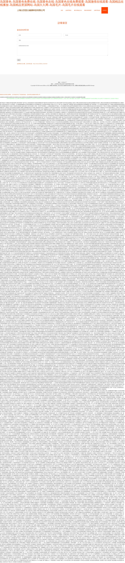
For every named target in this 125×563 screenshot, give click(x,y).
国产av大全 (82, 482)
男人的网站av (94, 397)
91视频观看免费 (29, 168)
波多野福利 (4, 506)
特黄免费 (111, 487)
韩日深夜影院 (63, 520)
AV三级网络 (32, 424)
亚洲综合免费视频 (20, 511)
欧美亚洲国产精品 (86, 202)
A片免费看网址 (97, 554)
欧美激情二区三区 (15, 232)
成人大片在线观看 (106, 232)
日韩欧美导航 (40, 453)
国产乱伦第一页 (78, 391)
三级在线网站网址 (12, 483)
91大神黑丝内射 (57, 124)
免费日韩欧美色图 (34, 112)
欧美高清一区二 (68, 199)
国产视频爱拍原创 (112, 448)
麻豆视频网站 (37, 407)
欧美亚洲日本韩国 (40, 394)
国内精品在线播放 (90, 146)
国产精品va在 (35, 469)
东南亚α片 (48, 514)
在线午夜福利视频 (88, 125)
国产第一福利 (93, 461)
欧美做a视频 (104, 538)
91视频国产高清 (36, 109)
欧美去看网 (99, 482)
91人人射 (8, 429)
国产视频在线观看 (47, 192)
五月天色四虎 (114, 119)
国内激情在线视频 (99, 168)
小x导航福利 (24, 431)
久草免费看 (119, 475)
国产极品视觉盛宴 (94, 514)
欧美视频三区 (80, 160)
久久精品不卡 (58, 127)
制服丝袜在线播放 (81, 466)
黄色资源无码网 (43, 226)
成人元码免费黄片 (50, 234)
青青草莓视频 (3, 421)
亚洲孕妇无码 (66, 116)
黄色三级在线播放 (51, 114)
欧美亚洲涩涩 (46, 496)
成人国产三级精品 (92, 124)
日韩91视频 (98, 530)
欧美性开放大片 (25, 176)
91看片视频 (69, 519)
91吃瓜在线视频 (112, 507)
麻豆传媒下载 (88, 210)
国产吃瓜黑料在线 (69, 423)
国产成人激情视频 (57, 515)
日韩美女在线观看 (85, 560)
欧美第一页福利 (43, 213)
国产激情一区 (85, 419)
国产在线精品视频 (18, 327)
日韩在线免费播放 (86, 148)
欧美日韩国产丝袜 (6, 199)
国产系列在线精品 (74, 236)
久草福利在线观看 (108, 421)
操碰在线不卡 (116, 197)
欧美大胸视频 (28, 208)
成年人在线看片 (68, 197)
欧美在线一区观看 (80, 443)
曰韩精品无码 (119, 549)
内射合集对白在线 (72, 143)
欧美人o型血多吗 (108, 176)
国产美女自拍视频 (39, 488)
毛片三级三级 (46, 164)
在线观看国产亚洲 (99, 407)
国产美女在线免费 (118, 154)
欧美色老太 (114, 415)
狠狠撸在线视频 (61, 188)
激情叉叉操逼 (9, 106)
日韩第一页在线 (118, 138)
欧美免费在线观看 (102, 164)
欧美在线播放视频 (95, 488)
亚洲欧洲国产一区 (105, 469)
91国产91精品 (43, 458)
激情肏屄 (44, 539)
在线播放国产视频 (112, 391)
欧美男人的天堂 (95, 427)
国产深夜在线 (38, 167)
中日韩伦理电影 (25, 355)
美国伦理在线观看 (65, 493)
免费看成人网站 (109, 495)
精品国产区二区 (20, 448)
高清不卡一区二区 (79, 184)
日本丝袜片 (9, 394)
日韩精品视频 (71, 395)
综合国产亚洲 (90, 416)
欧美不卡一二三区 (14, 461)
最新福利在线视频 (23, 240)
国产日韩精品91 (116, 200)
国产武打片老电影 (51, 226)
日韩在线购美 (57, 523)
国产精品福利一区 (97, 408)
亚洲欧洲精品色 (94, 164)
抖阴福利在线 (53, 416)
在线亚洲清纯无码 (4, 407)
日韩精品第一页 (86, 514)
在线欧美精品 (107, 119)
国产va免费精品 (38, 138)
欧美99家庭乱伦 (11, 148)
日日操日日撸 (116, 418)
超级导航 (42, 471)
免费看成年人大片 (120, 159)
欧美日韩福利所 (52, 519)
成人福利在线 (29, 511)
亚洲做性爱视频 (102, 205)
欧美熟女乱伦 (80, 143)
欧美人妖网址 (52, 109)
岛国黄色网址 (24, 247)
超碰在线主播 (96, 183)
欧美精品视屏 (19, 162)
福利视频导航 (69, 477)
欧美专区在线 (21, 125)
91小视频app (114, 554)
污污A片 (50, 515)
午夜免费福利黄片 (27, 419)
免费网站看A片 (75, 152)
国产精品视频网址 (13, 535)
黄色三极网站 (100, 124)
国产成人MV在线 (46, 223)
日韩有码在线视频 (69, 391)
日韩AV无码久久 (55, 196)
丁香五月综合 (68, 218)
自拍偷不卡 (9, 488)
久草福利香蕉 (21, 407)
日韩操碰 (16, 546)
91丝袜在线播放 (48, 445)
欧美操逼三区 (24, 311)
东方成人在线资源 (85, 488)
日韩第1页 (108, 442)
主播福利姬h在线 (35, 410)
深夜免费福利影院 (98, 507)
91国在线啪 (112, 395)
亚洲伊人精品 (65, 208)
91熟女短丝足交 (68, 499)
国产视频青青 (109, 555)
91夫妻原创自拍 (99, 133)
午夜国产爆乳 (59, 560)
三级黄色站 (54, 421)
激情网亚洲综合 (84, 176)
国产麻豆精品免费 (77, 196)
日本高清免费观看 (65, 543)
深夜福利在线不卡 (26, 194)
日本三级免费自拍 (69, 559)
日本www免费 (75, 480)
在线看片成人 (94, 130)
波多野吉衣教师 (106, 116)
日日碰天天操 (57, 178)
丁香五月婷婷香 (18, 213)
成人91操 (11, 559)
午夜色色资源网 (53, 511)
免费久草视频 (14, 208)
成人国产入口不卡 (69, 400)
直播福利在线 (117, 194)
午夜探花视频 (109, 392)
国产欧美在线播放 (72, 151)
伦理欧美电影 (11, 114)
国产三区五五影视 (79, 172)
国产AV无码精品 (73, 170)
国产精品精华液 (27, 120)
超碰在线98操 (115, 501)
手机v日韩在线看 (66, 523)
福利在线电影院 (103, 234)
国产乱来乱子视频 (64, 229)
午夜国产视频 (80, 503)
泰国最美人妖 (41, 514)
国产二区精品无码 (94, 196)
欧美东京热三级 (108, 152)
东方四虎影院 (41, 200)
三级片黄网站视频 (50, 212)
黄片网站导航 (72, 501)
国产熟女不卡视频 (99, 176)
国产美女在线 (21, 523)
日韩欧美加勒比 (80, 231)
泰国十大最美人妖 (110, 512)
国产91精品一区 (62, 183)
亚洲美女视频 (21, 111)
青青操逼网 (90, 507)
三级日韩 (63, 437)
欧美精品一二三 (102, 120)
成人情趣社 (39, 405)
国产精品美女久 (10, 132)
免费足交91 (61, 435)
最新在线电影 (38, 117)
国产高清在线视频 (19, 299)
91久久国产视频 (94, 120)
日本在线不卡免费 (23, 451)
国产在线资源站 (27, 200)
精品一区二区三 (114, 493)
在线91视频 (105, 527)
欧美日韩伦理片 (25, 144)
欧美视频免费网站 (60, 120)
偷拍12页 (99, 467)
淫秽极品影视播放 (17, 197)
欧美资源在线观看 (75, 495)
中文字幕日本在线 (21, 192)
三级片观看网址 (25, 250)
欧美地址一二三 (77, 220)
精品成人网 (87, 458)
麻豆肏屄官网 (102, 154)
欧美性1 (105, 507)
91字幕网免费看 (6, 125)
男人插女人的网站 (12, 210)
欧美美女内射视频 (39, 475)
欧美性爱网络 (15, 424)
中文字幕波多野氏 (26, 544)
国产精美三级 (112, 435)
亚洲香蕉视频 (28, 216)
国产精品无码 (23, 164)
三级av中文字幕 (88, 172)
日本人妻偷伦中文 (100, 419)
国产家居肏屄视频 (34, 170)
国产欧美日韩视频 (25, 362)
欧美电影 (50, 495)
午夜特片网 (9, 514)
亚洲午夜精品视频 (40, 424)
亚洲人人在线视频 (21, 339)
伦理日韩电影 (6, 538)
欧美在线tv (63, 496)
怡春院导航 (39, 443)
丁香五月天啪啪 (106, 106)
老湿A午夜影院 (55, 405)
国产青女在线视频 (60, 477)
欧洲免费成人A (18, 181)
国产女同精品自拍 (66, 480)
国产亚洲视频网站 (9, 200)
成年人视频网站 (62, 180)
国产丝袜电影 (78, 461)
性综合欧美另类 (20, 399)
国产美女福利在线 (89, 141)
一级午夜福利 (78, 154)
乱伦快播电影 (42, 530)
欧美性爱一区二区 (41, 236)
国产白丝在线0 (98, 207)
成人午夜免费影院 (29, 493)
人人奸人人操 (36, 228)
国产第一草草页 (24, 261)
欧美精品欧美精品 (27, 221)
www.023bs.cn (43, 85)
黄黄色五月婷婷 (5, 175)
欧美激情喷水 (24, 423)
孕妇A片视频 (94, 455)
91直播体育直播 (28, 146)
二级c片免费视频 (15, 202)
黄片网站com (45, 451)
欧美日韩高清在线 (73, 133)
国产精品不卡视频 (4, 103)
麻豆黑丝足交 (34, 543)
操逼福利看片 (74, 132)
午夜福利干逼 (87, 511)
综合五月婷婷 (61, 140)
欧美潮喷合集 (69, 167)
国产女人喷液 (70, 181)
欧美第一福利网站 (73, 200)
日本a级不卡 (59, 530)
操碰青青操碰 (24, 269)
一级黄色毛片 (33, 234)
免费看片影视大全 (22, 371)
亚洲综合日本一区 (67, 538)
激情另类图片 (119, 557)
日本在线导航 (67, 560)
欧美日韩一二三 (104, 109)
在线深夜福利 (44, 216)
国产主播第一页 (119, 148)
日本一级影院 (18, 450)
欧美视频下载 (121, 482)
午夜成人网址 (26, 266)
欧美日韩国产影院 (5, 491)
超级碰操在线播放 (27, 450)
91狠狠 (119, 467)
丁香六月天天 (11, 229)
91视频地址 (26, 413)
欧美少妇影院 (117, 461)
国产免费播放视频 (33, 415)
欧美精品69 (77, 546)
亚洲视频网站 (53, 197)
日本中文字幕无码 (81, 416)
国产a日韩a (47, 546)
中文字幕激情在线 (23, 184)
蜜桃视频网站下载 (6, 189)
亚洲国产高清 (40, 176)
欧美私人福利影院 (89, 170)
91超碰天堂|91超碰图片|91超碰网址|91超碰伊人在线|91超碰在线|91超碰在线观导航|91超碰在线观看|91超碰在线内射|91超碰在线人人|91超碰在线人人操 (42, 373)
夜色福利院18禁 (10, 181)
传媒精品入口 (64, 112)
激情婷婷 (64, 426)
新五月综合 (72, 429)
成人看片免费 (117, 400)
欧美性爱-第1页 (52, 103)
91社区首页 (62, 423)
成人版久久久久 (109, 445)
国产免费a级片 (119, 515)
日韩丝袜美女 (49, 498)
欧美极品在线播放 (37, 183)
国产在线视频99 (83, 152)
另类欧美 (19, 466)
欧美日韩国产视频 (74, 533)
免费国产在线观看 (10, 178)
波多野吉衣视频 (110, 431)
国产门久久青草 (79, 183)
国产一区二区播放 (28, 228)
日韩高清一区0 (55, 554)
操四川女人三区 (57, 157)
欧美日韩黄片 (26, 162)
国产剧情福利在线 (6, 124)
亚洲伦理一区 (11, 458)
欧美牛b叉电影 (27, 525)
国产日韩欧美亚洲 (20, 349)
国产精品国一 (110, 175)
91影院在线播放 (16, 124)
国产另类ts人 (70, 427)
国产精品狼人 (103, 210)
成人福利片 (32, 395)
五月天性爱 (10, 560)
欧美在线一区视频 (16, 437)
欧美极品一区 (60, 467)
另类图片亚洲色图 (17, 562)
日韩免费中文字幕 (72, 178)
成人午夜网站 (42, 132)
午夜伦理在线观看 (41, 152)
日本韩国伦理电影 (46, 104)
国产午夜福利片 (28, 207)
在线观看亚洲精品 (89, 530)
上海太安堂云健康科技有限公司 (31, 10)
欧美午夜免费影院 (117, 474)
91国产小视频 (36, 555)
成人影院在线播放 (64, 503)
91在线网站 (39, 495)
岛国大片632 (68, 482)
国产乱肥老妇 (12, 159)
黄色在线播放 (80, 178)
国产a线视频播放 (72, 231)
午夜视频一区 (47, 411)
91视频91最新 (53, 427)
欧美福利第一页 (119, 477)
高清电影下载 (115, 156)
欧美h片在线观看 (28, 183)
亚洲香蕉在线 (35, 226)
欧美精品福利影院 (10, 507)
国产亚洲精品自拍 (66, 485)
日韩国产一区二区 (113, 527)
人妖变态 (23, 538)
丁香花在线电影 (120, 491)
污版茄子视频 (41, 466)
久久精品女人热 (112, 189)
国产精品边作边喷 (24, 357)
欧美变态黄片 (31, 173)
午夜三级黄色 (84, 232)
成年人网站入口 (34, 530)
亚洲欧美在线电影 (81, 528)
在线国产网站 (119, 522)
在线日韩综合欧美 (20, 367)
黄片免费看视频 (67, 394)
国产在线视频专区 (52, 199)
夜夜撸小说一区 (104, 112)
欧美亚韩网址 (116, 140)
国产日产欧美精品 (39, 533)
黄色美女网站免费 (43, 456)
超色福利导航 (38, 173)
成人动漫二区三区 (60, 149)
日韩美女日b (49, 450)
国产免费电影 (70, 104)
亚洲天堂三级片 (77, 165)
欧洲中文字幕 (104, 451)
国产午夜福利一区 (85, 117)
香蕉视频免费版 (95, 210)
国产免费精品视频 (102, 472)
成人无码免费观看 (83, 485)
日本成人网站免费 (46, 439)
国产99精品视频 (71, 215)
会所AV (106, 511)
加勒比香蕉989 (48, 520)
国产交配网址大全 (104, 191)
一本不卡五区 (41, 459)
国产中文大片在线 (29, 111)
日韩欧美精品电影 (23, 154)
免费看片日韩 (69, 224)
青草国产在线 (16, 443)
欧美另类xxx (108, 525)
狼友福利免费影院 (119, 117)
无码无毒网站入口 (82, 525)
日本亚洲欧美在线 (47, 418)
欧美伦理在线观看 (59, 212)
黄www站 (75, 535)
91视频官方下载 (48, 108)
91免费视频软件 (39, 464)
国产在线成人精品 (111, 149)
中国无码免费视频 (57, 533)
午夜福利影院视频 (20, 242)
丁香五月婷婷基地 (62, 431)
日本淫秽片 (3, 493)
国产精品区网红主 (110, 108)
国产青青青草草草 (101, 394)
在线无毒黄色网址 (66, 547)
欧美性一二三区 (112, 451)
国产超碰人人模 (43, 114)
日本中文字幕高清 (5, 191)
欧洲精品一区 (82, 234)
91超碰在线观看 (43, 552)
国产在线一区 (77, 434)
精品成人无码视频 (71, 192)
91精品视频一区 (120, 503)
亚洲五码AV (69, 459)
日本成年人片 (30, 391)
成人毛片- (9, 434)
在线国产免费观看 (13, 392)
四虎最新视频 (94, 111)
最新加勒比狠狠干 (8, 410)
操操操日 (77, 479)
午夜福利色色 (50, 116)
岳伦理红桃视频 (107, 533)
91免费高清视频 (44, 156)
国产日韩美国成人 (58, 162)
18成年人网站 (3, 509)
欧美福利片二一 (27, 479)
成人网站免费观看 (92, 400)
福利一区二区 (44, 426)
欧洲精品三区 (67, 212)
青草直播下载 (93, 117)
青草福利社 (109, 437)
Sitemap (92, 85)
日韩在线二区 (80, 519)
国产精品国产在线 (44, 469)
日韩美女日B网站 (9, 197)
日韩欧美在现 (77, 437)
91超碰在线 (13, 427)
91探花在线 (26, 501)
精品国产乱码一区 (97, 188)
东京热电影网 (30, 215)
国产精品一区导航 (75, 124)
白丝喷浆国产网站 (83, 207)
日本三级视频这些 (64, 471)
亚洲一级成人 (117, 399)
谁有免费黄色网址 (53, 138)
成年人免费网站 (33, 440)
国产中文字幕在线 (56, 411)
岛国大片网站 (75, 103)
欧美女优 (114, 528)
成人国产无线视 (110, 210)
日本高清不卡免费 (75, 523)
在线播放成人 (19, 226)
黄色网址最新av (5, 495)
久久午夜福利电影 (24, 271)
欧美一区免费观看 (61, 487)
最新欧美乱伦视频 (114, 173)
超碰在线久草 (9, 402)
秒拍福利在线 (73, 194)
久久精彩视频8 (19, 365)
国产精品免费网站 (67, 162)
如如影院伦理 (86, 397)
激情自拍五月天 (116, 204)
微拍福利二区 (19, 119)
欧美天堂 (114, 482)
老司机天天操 (23, 215)
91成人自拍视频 (113, 144)
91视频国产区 (79, 421)
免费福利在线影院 (18, 112)
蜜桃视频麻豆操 (67, 152)
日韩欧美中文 (113, 410)
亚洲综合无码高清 (100, 200)
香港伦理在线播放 (89, 503)
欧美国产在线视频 (13, 167)
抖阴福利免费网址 (43, 442)
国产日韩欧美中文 (48, 176)
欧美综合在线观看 (23, 312)
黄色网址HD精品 (76, 162)
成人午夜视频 (16, 490)
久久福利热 (48, 402)
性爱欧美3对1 (14, 418)
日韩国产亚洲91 (113, 496)
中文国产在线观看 (91, 399)
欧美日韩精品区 (47, 215)
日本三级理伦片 (103, 434)
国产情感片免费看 (51, 477)
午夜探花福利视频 (50, 485)
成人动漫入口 (27, 212)
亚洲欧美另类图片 (25, 453)
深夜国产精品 (16, 514)
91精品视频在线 (11, 207)
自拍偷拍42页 (78, 431)
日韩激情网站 (82, 116)
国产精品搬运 (22, 546)
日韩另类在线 (60, 199)
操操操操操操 (31, 202)
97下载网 (59, 535)
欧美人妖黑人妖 (84, 228)
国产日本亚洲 (7, 215)
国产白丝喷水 (69, 196)
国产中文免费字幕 (100, 224)
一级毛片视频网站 (11, 226)
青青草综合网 (20, 333)
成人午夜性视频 (118, 210)
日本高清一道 (104, 443)
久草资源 (103, 512)
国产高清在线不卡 (51, 165)
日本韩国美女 (70, 232)
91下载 (119, 517)
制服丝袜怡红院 (106, 408)
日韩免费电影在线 (30, 496)
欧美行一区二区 (51, 213)
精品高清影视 (84, 463)
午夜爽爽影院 (37, 136)
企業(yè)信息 (97, 10)
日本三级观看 (76, 467)
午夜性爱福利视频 (33, 157)
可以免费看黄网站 (46, 531)
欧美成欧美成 (78, 202)
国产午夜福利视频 (56, 154)
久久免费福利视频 (85, 504)
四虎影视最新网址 (118, 487)
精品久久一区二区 (22, 405)
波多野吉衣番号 (69, 165)
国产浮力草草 (91, 541)
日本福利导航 (121, 527)
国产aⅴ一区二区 (33, 122)
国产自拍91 (78, 514)
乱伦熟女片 (96, 559)
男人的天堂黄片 (4, 539)
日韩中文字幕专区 (86, 424)
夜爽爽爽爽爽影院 (107, 231)
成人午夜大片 (69, 437)
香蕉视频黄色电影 (10, 533)
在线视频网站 (86, 104)
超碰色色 (7, 464)
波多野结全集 (69, 149)
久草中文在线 (50, 159)
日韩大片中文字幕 (63, 498)
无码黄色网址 (11, 416)
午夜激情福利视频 (10, 479)
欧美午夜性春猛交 (36, 196)
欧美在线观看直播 (27, 197)
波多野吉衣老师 (43, 535)
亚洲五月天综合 (82, 106)
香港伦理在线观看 (24, 424)
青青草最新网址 (104, 178)
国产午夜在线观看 (100, 228)
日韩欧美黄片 (112, 423)
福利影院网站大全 (16, 170)
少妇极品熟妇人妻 (67, 535)
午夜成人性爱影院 (91, 557)
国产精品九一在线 (89, 168)
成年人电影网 (67, 114)
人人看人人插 (108, 228)
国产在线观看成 (52, 552)
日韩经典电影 (38, 392)
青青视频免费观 (21, 496)
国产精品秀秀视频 (85, 156)
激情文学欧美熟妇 (67, 451)
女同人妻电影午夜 (41, 234)
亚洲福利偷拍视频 (49, 391)
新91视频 (49, 501)
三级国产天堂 (11, 421)
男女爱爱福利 (33, 459)
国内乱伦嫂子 (79, 122)
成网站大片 (81, 549)
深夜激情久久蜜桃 (91, 453)
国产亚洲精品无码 (92, 114)
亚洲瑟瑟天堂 (36, 507)
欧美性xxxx (110, 447)
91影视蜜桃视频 (118, 466)
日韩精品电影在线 (69, 175)
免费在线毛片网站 (82, 132)
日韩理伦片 (58, 539)
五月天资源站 (42, 482)
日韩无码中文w (46, 493)
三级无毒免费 (16, 549)
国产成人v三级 (21, 165)
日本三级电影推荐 (17, 522)
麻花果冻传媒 (82, 103)
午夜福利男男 (90, 109)
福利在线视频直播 (78, 104)
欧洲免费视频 (19, 120)
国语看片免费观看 (83, 224)
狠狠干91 (16, 559)
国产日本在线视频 (43, 148)
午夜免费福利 (105, 552)
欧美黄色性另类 (62, 125)
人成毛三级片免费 (120, 108)
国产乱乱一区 (9, 471)
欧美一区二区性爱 (54, 429)
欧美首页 (85, 413)
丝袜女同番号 (59, 103)
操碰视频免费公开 (117, 437)
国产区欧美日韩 (83, 213)
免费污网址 (77, 488)
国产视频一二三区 (24, 315)
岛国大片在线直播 (101, 555)
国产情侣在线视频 (6, 173)
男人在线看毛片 (53, 432)
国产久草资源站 (48, 154)
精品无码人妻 (13, 528)
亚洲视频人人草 (120, 397)
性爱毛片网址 (18, 506)
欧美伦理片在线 (22, 330)
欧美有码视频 (76, 167)
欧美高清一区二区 (94, 216)
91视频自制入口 (52, 407)
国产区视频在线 (113, 191)
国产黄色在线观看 (43, 413)
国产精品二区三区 (20, 151)
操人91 (34, 450)
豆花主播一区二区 (85, 165)
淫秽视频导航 (67, 491)
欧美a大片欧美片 (21, 335)
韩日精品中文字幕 (19, 148)
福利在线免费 (5, 231)
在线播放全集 (91, 207)
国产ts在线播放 (11, 140)
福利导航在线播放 (24, 232)
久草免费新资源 (83, 119)
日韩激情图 (81, 530)
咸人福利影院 (76, 463)
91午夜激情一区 (13, 104)
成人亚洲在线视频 (98, 170)
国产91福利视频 (116, 168)
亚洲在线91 (5, 535)
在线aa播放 (86, 410)
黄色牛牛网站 (32, 108)
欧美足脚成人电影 (101, 456)
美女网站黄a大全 (65, 204)
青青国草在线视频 (100, 146)
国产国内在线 (51, 170)
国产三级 (74, 547)
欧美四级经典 (113, 402)
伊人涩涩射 (88, 415)
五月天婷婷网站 (9, 128)
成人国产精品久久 (17, 394)
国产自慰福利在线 (69, 488)
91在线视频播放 (110, 205)
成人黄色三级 (103, 391)
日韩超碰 (45, 490)
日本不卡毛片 (15, 186)
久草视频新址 (26, 236)
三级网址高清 (65, 533)
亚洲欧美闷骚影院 (31, 498)
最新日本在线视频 (4, 403)
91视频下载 (83, 453)
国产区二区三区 (7, 127)
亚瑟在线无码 (4, 229)
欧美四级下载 (98, 232)
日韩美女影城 (115, 207)
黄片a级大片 (20, 541)
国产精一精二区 (29, 130)
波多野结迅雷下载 (62, 427)
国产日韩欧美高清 (70, 188)
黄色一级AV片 (93, 536)
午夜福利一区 (86, 164)
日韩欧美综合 (33, 176)
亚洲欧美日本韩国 (70, 475)
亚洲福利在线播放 (92, 506)
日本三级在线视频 (39, 395)
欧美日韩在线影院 (60, 522)
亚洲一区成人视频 (6, 184)
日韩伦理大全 (40, 231)
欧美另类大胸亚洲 (19, 323)
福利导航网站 (64, 172)
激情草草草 (30, 487)
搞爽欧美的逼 (89, 106)
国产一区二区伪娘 (106, 184)
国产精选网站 (85, 205)
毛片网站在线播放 (61, 421)
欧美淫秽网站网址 (118, 192)
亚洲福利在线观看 (98, 213)
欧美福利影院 (71, 439)
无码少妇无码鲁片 (13, 411)
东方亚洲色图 (25, 463)
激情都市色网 (65, 106)
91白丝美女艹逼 (29, 191)
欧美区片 (14, 466)
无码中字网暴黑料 (92, 180)
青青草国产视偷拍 (20, 159)
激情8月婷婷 (115, 403)
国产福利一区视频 (18, 531)
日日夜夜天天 (58, 170)
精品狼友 (61, 442)
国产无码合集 (71, 413)
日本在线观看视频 (84, 456)
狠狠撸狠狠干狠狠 (5, 165)
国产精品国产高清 (63, 160)
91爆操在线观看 (121, 144)
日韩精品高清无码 (103, 220)
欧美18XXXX (100, 511)
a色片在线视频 (60, 197)
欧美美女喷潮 (20, 519)
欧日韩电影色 (62, 167)
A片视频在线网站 (9, 144)
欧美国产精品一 (117, 176)
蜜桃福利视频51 (39, 164)
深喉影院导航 (29, 189)
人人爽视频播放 (4, 160)
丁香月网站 (95, 547)
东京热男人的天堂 (102, 455)
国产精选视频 (8, 136)
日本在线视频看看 (45, 224)
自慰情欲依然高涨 (29, 448)
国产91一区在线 (53, 188)
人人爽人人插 (79, 127)
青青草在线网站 (6, 453)
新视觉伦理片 (22, 127)
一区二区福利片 (57, 184)
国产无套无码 (48, 533)
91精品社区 (20, 525)
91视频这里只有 (120, 128)
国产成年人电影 (22, 277)
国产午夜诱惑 (110, 221)
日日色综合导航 (35, 458)
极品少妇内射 (93, 135)
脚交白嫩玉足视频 (26, 274)
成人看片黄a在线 (97, 499)
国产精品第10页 (21, 255)
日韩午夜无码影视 (111, 223)
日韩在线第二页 (72, 520)
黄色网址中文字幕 (70, 183)
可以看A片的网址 (74, 116)
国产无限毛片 (97, 109)
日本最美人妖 (81, 170)
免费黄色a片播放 (32, 186)
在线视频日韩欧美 (18, 439)
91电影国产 (11, 480)
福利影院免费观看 (110, 426)
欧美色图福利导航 (51, 530)
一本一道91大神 (88, 429)
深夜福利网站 (84, 495)
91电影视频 (46, 423)
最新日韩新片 (86, 127)
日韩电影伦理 (49, 124)
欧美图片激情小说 (78, 223)
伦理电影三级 (27, 499)
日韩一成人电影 (21, 303)
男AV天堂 (21, 400)
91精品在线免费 (18, 487)
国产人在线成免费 (85, 216)
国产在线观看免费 (6, 437)
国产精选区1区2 (10, 557)
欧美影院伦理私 (71, 421)
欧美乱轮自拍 (13, 491)
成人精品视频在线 (54, 189)
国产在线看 (35, 541)
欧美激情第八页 (90, 407)
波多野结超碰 (22, 252)
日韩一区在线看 (54, 423)
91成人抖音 (39, 539)
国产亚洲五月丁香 (24, 157)
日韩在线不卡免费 (15, 453)
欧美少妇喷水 (97, 466)
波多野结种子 (5, 167)
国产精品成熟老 (80, 192)
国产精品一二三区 (26, 282)
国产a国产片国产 (21, 210)
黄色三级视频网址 (10, 122)
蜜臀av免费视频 (25, 108)
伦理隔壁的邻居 (7, 424)
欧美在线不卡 (32, 451)
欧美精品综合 (78, 392)
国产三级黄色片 (36, 156)
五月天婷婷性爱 (35, 119)
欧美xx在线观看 (57, 231)
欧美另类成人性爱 (84, 471)
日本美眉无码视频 (107, 207)
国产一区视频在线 (54, 415)
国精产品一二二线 (24, 552)
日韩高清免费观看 (92, 445)
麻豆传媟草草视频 (26, 218)
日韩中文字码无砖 (20, 285)
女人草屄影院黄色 (21, 445)
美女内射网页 (52, 175)
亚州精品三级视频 (27, 408)
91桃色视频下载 (116, 132)
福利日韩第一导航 (107, 213)
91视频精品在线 (102, 162)
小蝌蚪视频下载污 (116, 499)
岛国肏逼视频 (43, 504)
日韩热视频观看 (104, 395)
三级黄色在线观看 (19, 512)
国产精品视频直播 (107, 482)
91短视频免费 (36, 517)
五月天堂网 (121, 415)
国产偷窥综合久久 (4, 119)
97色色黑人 (43, 410)
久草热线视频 (121, 523)
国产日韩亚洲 (45, 188)
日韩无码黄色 (93, 471)
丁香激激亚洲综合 (38, 111)
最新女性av (86, 421)
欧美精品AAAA (49, 395)
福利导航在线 (32, 229)
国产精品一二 (33, 162)
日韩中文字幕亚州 (15, 164)
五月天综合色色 (84, 180)
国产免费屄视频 (74, 234)
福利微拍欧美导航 (55, 493)
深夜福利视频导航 (83, 114)
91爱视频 (13, 538)
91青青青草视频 (16, 204)
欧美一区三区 (98, 533)
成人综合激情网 (35, 499)
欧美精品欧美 (113, 536)
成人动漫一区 (95, 160)
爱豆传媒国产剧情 (73, 229)
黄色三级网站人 (96, 186)
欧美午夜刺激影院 (77, 483)
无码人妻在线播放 (49, 194)
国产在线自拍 (26, 132)
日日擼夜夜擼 (15, 475)
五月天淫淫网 (11, 459)
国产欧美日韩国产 (51, 410)
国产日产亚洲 (30, 475)
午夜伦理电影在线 (91, 394)
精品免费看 (8, 503)
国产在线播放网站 (111, 157)
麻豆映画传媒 (18, 477)
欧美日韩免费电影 (113, 172)
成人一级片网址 (101, 122)
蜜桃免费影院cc (115, 135)
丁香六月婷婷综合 (91, 426)
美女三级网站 (101, 215)
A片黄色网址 (119, 512)
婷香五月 (11, 512)
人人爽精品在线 (100, 528)
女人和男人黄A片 (75, 176)
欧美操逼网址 (26, 410)
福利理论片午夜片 (30, 151)
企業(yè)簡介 (69, 10)
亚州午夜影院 (39, 496)
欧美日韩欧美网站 (75, 212)
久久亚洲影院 (19, 220)
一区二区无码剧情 (43, 397)
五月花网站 (89, 472)
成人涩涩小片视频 (30, 539)
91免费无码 (96, 477)
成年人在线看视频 (90, 475)
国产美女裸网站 (25, 341)
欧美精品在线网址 (16, 108)
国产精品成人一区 (48, 232)
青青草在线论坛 (34, 477)
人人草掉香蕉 (109, 197)
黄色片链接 (57, 440)
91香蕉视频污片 (12, 456)
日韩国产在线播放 (17, 520)
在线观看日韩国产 (8, 423)
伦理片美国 (14, 405)
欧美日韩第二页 (32, 135)
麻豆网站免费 (110, 162)
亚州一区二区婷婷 (59, 391)
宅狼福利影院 (118, 160)
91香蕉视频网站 (106, 125)
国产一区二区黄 (73, 472)
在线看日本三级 (103, 439)
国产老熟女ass (33, 560)
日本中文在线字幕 (44, 416)
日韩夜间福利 (15, 552)
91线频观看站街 (28, 507)
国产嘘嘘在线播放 (47, 408)
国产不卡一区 (80, 151)
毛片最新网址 (30, 488)
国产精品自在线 (94, 223)
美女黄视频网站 (6, 143)
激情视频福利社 (106, 467)
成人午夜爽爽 (21, 426)
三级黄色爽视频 (92, 525)
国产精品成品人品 (53, 474)
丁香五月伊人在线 (97, 184)
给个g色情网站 (42, 463)
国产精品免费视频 (25, 234)
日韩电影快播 (43, 501)
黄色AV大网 (110, 432)
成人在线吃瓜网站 (93, 140)
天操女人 (81, 402)
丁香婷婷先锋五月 (86, 108)
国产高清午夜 (115, 231)
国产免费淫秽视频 (24, 347)
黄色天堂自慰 (106, 229)
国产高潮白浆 (19, 236)
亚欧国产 (76, 471)
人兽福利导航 (86, 474)
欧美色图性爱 (111, 538)
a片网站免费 (74, 394)
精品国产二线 (115, 167)
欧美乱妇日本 (58, 208)
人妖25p (60, 432)
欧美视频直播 (60, 469)
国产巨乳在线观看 (17, 408)
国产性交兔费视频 (90, 204)
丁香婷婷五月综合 (38, 168)
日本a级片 (19, 427)
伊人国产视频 (10, 213)
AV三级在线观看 (66, 186)
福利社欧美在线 (12, 228)
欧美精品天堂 (108, 200)
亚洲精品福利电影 (98, 236)
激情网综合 (114, 467)
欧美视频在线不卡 (10, 477)
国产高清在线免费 (20, 168)
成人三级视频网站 (102, 149)
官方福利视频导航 (36, 197)
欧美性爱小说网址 (113, 186)
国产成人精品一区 (46, 435)
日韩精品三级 (59, 419)
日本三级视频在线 (69, 461)
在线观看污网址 (7, 186)
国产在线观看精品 (11, 223)
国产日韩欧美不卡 (56, 418)
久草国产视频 (105, 459)
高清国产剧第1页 (6, 111)
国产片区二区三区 (101, 212)
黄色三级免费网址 (89, 501)
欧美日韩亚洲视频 (60, 130)
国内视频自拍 (56, 221)
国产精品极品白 (43, 207)
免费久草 (90, 440)
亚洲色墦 (63, 479)
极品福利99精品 (29, 165)
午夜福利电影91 (17, 463)
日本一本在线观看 (55, 146)
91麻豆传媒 (75, 538)
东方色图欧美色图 (36, 175)
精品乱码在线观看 (70, 130)
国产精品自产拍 (34, 442)
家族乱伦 (77, 400)
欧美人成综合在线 (112, 523)
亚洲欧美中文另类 (62, 511)
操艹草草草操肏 (41, 559)
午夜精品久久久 (115, 442)
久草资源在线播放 (16, 554)
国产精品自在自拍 (109, 215)
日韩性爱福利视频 (42, 220)
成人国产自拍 (95, 226)
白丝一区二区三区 (34, 501)
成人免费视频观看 (104, 435)
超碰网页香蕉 (107, 141)
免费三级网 (62, 415)
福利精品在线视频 (79, 144)
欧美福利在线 (101, 490)
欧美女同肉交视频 (100, 442)
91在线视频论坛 (4, 180)
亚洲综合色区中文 (80, 475)
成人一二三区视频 (44, 447)
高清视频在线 (44, 525)
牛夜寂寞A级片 (9, 531)
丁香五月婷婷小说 (100, 181)
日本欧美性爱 (37, 551)
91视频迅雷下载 (73, 146)
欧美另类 (39, 435)
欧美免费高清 (74, 530)
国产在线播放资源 (95, 165)
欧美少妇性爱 (92, 228)
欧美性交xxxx (79, 496)
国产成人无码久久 (4, 399)
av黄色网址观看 (6, 202)
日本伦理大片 (101, 463)
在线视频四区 (43, 120)
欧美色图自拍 (106, 103)
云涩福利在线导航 (66, 411)
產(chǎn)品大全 (78, 10)
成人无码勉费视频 (69, 527)
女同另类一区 (91, 176)
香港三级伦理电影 (65, 453)
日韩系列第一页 (106, 143)
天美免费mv (50, 479)
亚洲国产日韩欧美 (7, 522)
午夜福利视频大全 (75, 455)
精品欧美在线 (39, 135)
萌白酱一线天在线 (101, 197)
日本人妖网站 (118, 127)
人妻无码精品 (49, 112)
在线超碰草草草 (34, 482)
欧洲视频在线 (114, 408)
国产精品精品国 (61, 519)
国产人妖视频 (91, 495)
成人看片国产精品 (79, 210)
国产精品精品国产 (30, 523)
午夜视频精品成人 (18, 221)
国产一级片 (50, 437)
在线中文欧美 (109, 196)
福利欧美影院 (51, 191)
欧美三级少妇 (91, 480)
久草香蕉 (80, 551)
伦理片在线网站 (116, 236)
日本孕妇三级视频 (63, 408)
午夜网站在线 (80, 111)
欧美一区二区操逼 (39, 154)
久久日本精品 (45, 429)
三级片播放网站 (113, 443)
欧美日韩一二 (6, 426)
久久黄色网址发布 (95, 151)
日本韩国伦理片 (27, 562)
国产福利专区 (44, 103)
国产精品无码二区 (84, 167)
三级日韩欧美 (63, 108)
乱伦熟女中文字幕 (97, 125)
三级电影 (25, 394)
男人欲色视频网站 (111, 164)
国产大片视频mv (85, 136)
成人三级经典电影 (93, 205)
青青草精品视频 (87, 138)
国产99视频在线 (6, 138)
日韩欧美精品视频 (4, 450)
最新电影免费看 (66, 236)
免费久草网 (36, 511)
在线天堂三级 (59, 463)
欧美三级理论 (83, 467)
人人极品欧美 (36, 416)
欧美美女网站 (68, 522)
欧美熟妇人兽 (96, 429)
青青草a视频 (120, 456)
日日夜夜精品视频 (83, 490)
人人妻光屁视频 (50, 523)
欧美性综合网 (75, 224)
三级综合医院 (18, 482)
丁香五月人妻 (12, 551)
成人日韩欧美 (61, 546)
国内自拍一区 (62, 196)
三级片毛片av (56, 453)
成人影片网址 (31, 205)
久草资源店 (10, 515)
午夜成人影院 (15, 199)
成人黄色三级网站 (115, 143)
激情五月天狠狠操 (24, 287)
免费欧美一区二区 (41, 538)
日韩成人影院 (76, 507)
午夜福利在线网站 (101, 471)
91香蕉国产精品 (54, 224)
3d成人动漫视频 (82, 157)
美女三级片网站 (107, 501)
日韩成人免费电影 (64, 429)
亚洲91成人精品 (85, 162)
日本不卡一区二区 (56, 186)
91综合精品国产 (40, 141)
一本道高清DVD (22, 418)
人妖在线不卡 (35, 208)
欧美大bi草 (100, 544)
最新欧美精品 (43, 178)
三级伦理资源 (46, 135)
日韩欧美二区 (42, 212)
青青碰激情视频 (68, 507)
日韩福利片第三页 (21, 117)
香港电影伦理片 (40, 108)
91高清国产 (83, 507)
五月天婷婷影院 (68, 442)
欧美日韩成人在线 (20, 533)
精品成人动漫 (57, 455)
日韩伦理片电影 (25, 328)
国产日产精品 (100, 135)
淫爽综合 (113, 503)
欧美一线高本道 (14, 407)
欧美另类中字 (29, 188)
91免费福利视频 (65, 133)
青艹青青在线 (11, 511)
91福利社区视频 (33, 413)
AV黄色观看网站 (23, 202)
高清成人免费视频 (71, 141)
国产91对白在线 (47, 143)
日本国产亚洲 (30, 464)
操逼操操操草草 (69, 220)
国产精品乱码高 (47, 205)
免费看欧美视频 (94, 522)
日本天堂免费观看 (102, 479)
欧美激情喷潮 (18, 194)
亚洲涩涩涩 (40, 423)
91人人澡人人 (92, 405)
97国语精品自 (78, 423)
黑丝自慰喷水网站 (112, 178)
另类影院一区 (114, 520)
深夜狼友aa (103, 437)
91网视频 (94, 511)
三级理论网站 (72, 127)
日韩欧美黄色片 (95, 435)
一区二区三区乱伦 (78, 458)
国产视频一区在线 (95, 191)
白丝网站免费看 (76, 149)
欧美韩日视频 (28, 109)
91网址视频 (22, 543)
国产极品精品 (93, 212)
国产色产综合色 (45, 117)
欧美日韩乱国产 (38, 205)
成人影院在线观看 (119, 419)
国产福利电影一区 (94, 104)
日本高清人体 (30, 411)
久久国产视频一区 (51, 218)
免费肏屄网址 (14, 125)
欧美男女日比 (35, 207)
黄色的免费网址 (93, 479)
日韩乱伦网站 (28, 517)
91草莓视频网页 (103, 447)
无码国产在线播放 (97, 143)
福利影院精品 (22, 189)
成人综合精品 (85, 221)
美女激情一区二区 (57, 176)
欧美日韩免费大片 (27, 520)
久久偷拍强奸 (54, 128)
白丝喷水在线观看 (61, 407)
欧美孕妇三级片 (81, 552)
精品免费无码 (23, 547)
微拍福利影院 (15, 154)
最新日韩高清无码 (110, 148)
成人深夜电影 (56, 520)
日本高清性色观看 (102, 130)
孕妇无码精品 (75, 199)
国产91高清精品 (106, 517)
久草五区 (73, 531)
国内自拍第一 (49, 538)
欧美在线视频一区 (43, 467)
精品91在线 (108, 403)
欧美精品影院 (96, 112)
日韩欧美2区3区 (8, 234)
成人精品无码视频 (20, 343)
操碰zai (121, 506)
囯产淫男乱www (89, 543)
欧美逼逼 (30, 554)
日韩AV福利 (17, 423)
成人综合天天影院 (105, 554)
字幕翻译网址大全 (39, 184)
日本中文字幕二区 (114, 125)
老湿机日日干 (99, 173)
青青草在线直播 (109, 407)
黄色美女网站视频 (25, 503)
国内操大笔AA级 (109, 114)
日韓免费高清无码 (8, 135)
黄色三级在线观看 (65, 157)
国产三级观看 (121, 186)
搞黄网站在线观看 (82, 229)
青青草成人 (58, 466)
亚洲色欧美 (33, 527)
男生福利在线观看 (102, 111)
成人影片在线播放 (98, 208)
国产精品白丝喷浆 (39, 546)
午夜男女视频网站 (36, 216)
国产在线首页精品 (43, 170)
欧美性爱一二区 (92, 413)
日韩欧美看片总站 (52, 541)
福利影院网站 (3, 517)
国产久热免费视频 (42, 400)
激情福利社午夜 (10, 112)
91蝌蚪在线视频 (37, 140)
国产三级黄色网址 (86, 215)
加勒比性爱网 (86, 122)
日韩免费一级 (19, 363)
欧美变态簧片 (77, 477)
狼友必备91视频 (118, 431)
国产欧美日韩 (42, 221)
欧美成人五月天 (83, 236)
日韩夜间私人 (28, 159)
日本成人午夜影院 (102, 175)
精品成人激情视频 (63, 528)
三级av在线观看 (110, 463)
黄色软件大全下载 (11, 162)
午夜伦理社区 (115, 509)
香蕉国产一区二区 (107, 464)
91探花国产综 (44, 519)
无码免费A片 (110, 472)
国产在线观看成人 (111, 216)
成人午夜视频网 (24, 205)
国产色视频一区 (49, 448)
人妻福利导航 (60, 148)
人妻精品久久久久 (80, 141)
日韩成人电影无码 (71, 416)
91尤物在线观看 (37, 432)
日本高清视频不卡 (40, 204)
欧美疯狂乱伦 (47, 475)
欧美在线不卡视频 (113, 488)
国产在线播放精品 (31, 204)
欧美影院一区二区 (50, 424)
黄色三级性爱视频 (85, 212)
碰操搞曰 (103, 466)
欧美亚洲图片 (114, 170)
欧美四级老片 (39, 181)
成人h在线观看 (111, 515)
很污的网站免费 (11, 194)
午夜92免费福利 (46, 167)
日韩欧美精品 (101, 167)
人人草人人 (65, 395)
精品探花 (74, 519)
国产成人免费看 (63, 104)
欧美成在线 (93, 421)
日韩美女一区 (63, 509)
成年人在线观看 (105, 496)
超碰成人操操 (118, 514)
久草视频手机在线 (62, 413)
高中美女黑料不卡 (113, 440)
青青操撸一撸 (73, 503)
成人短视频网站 (23, 559)
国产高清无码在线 (60, 156)
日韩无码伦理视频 (99, 141)
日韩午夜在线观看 (75, 453)
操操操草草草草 (6, 141)
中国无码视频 (77, 156)
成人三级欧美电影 (45, 551)
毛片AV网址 (9, 408)
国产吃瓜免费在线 (19, 207)
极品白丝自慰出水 (96, 138)
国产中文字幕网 (9, 176)
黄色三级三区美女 (50, 120)
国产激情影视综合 (63, 525)
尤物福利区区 (89, 194)
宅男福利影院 (100, 132)
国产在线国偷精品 (28, 264)
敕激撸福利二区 (52, 149)
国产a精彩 (94, 544)
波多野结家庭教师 (73, 106)
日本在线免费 (53, 469)
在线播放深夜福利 (44, 228)
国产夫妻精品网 (53, 117)
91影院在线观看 (107, 531)
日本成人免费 (3, 456)
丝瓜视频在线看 (39, 461)
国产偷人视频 (71, 443)
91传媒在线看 (31, 392)
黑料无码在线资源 (78, 226)
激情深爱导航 (75, 109)
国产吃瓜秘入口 (100, 520)
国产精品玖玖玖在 (76, 447)
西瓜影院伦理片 (102, 140)
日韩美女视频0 (98, 519)
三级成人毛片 (111, 477)
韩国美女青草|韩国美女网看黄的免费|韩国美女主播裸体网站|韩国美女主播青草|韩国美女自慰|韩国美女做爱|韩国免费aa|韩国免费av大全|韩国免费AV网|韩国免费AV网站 (52, 378)
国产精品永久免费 (111, 130)
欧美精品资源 (115, 213)
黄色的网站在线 (25, 434)
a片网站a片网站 (9, 237)
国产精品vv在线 (24, 514)
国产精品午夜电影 (87, 128)
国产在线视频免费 (35, 427)
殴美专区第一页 (19, 458)
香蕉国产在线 (13, 504)
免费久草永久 (96, 172)
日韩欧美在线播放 (119, 426)
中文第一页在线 (12, 146)
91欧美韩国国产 (88, 464)
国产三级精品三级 (6, 108)
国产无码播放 (81, 554)
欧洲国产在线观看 (20, 368)
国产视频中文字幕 (100, 403)
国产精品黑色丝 (111, 226)
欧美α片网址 (5, 400)
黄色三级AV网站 (55, 181)
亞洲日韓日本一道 (43, 541)
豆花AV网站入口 (18, 410)
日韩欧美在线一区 (81, 204)
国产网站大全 (70, 418)
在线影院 (95, 487)
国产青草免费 (51, 208)
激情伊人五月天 (36, 127)
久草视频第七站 (72, 539)
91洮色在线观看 (64, 205)
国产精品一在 (54, 215)
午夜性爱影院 (59, 397)
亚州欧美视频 (65, 403)
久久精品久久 (15, 184)
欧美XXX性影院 (44, 507)
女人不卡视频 (21, 336)
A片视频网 (108, 490)
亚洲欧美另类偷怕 (56, 402)
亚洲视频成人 (48, 544)
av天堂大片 (29, 432)
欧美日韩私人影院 (103, 487)
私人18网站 (92, 437)
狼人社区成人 (36, 165)
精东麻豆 (82, 432)
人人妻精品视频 (50, 106)
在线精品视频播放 (87, 499)
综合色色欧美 (75, 218)
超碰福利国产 (56, 549)
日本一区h (5, 512)
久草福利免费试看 (111, 456)
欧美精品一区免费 (27, 226)
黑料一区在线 (7, 133)
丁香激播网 (61, 461)
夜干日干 (93, 551)
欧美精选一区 (76, 459)
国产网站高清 (102, 397)
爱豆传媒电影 (96, 451)
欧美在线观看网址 (86, 512)
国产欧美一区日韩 (12, 224)
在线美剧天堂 (81, 168)
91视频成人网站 (95, 154)
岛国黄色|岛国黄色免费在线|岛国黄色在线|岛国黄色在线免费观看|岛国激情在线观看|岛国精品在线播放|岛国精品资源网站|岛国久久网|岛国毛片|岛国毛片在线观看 (40, 97)
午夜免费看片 (31, 184)
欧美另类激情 (43, 136)
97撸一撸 (108, 498)
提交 (19, 60)
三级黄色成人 (86, 427)
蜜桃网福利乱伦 (99, 503)
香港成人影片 (109, 120)
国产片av (55, 464)
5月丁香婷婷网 (51, 517)
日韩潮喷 (114, 543)
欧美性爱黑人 (33, 144)
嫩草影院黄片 (61, 456)
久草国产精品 (18, 229)
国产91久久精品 (94, 149)
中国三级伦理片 (42, 440)
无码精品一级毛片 (19, 140)
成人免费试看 (105, 416)
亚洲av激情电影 (84, 479)
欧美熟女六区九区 (98, 231)
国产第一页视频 (56, 192)
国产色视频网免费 (58, 132)
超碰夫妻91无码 (26, 106)
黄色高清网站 (73, 204)
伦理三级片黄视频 (28, 140)
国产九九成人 (83, 445)
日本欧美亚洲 (4, 435)
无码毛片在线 (14, 192)
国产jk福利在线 (120, 157)
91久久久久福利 (37, 125)
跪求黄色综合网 (64, 512)
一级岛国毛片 (35, 159)
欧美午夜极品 (14, 165)
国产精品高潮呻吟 (49, 488)
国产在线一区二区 (110, 117)
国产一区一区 (72, 208)
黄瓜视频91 (25, 456)
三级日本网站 (87, 144)
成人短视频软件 (75, 207)
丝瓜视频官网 (76, 522)
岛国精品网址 (74, 551)
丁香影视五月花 (49, 122)
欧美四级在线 (12, 119)
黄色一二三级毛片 (32, 437)
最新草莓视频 (25, 429)
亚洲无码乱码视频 (93, 515)
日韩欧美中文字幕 (61, 410)
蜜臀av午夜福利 (47, 405)
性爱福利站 (112, 530)
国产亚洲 (71, 471)
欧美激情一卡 (60, 400)
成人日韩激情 (15, 189)
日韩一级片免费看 (109, 547)
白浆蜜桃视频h (114, 106)
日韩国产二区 (98, 199)
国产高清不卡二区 (57, 236)
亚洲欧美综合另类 (24, 560)
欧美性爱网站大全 (102, 491)
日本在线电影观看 (81, 531)
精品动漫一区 (40, 128)
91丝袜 (22, 490)
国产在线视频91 (35, 148)
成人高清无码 (39, 143)
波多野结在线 (13, 172)
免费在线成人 (58, 119)
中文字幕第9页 (57, 200)
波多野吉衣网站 (5, 120)
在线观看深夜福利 (81, 520)
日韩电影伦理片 (119, 547)
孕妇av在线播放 (45, 427)
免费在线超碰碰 (65, 466)
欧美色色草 (54, 435)
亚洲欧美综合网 (93, 490)
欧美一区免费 (24, 173)
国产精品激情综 (78, 221)
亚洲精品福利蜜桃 (113, 165)
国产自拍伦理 (23, 488)
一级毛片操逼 (89, 234)
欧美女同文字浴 (103, 226)
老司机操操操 (42, 112)
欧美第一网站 (119, 130)
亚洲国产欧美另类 (47, 392)
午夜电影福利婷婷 (80, 403)
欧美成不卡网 (17, 471)
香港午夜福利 (56, 479)
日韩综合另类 (72, 122)
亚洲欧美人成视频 (33, 474)
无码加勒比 (55, 536)
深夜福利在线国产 (53, 442)
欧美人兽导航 (28, 416)
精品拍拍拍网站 (82, 109)
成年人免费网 (89, 466)
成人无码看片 (117, 458)
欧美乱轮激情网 (21, 130)
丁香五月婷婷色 (18, 442)
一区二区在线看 (52, 130)
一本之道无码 (71, 184)
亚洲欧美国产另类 (54, 506)
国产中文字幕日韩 (88, 231)
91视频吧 (107, 536)
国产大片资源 (34, 194)
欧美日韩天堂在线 (71, 399)
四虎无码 (117, 530)
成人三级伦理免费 (62, 128)
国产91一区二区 (32, 435)
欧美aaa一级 (110, 466)
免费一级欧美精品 (101, 117)
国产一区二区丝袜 (15, 141)
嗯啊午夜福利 (43, 127)
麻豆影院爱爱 (84, 546)
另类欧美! (92, 442)
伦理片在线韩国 (46, 181)
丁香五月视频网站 (66, 531)
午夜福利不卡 (18, 479)
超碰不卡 (27, 490)
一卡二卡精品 (3, 416)
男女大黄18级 (83, 533)
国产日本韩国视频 (103, 522)
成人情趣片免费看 (35, 180)
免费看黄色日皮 (78, 559)
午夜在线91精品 (41, 527)
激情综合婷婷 (117, 181)
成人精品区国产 (103, 160)
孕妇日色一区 (63, 192)
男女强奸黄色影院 (31, 495)
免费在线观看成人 (112, 202)
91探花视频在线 (27, 220)
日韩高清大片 (18, 122)
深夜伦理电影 (47, 151)
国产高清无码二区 (62, 439)
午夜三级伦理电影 (115, 533)
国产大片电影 (73, 440)
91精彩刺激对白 (26, 256)
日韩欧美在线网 (108, 474)
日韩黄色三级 (19, 403)
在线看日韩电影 (22, 188)
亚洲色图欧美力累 (13, 543)
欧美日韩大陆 (43, 116)
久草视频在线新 (41, 122)
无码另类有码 (77, 173)
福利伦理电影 (85, 434)
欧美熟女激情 (51, 522)
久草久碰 (80, 408)
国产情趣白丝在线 (19, 248)
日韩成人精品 (43, 165)
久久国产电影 (94, 192)
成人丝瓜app (93, 456)
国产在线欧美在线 (94, 410)
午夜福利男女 (120, 448)
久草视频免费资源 (63, 189)
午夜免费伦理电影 (108, 136)
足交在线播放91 (57, 112)
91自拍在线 (71, 474)
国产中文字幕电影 (41, 162)
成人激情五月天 (12, 160)
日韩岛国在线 (12, 175)
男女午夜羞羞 (87, 192)
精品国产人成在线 (44, 160)
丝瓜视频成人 (19, 231)
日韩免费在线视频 (34, 114)
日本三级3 (37, 519)
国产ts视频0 (111, 429)
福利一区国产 (92, 555)
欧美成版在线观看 (19, 469)
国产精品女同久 (107, 543)
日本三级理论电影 (93, 221)
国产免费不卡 (75, 485)
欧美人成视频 (96, 178)
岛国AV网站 (12, 472)
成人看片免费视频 (27, 196)
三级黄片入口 (98, 116)
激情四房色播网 (111, 127)
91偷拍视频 (5, 392)
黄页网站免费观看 (65, 124)
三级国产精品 (116, 450)
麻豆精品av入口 (54, 164)
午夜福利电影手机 (7, 547)
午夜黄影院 (55, 408)
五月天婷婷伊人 (25, 352)
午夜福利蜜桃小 (99, 501)
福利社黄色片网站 (5, 117)
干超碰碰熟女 (90, 159)
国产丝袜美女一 (57, 501)
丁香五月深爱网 (60, 136)
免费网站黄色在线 (63, 536)
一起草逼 (85, 509)
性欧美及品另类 (50, 466)
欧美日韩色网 (103, 477)
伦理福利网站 (14, 143)
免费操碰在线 (65, 127)
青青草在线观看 (54, 528)
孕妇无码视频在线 (31, 538)
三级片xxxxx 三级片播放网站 (61, 472)
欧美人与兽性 (63, 232)
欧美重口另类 (56, 445)
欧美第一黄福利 (32, 431)
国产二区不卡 (26, 482)
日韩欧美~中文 (79, 429)
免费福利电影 (86, 431)
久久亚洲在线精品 (26, 290)
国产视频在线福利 (79, 464)
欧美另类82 (68, 447)
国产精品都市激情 (51, 136)
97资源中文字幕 (112, 220)
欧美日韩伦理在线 (54, 167)
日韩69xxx (19, 456)
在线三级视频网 (108, 168)
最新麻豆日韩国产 (68, 463)
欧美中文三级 (49, 236)
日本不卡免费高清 (19, 319)
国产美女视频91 (33, 128)
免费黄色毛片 (23, 204)
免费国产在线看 (101, 539)
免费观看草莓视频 (110, 397)
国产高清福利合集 (71, 407)
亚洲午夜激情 (64, 184)
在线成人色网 (38, 418)
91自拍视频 (94, 491)
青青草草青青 (71, 392)
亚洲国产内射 (103, 560)
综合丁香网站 (110, 104)
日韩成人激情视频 (86, 483)
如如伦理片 (117, 463)
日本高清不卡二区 (85, 523)
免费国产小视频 (115, 232)
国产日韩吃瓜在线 (73, 525)
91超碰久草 (25, 466)
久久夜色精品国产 (21, 143)
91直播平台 (93, 474)
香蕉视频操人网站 (52, 499)
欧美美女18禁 (47, 480)
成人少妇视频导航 (69, 120)
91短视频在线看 (79, 138)
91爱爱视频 (110, 461)
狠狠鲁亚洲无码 (50, 132)
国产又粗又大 (32, 429)
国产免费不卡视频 (103, 202)
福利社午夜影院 (28, 509)
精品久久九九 (11, 509)
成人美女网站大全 (19, 116)
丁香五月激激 (31, 443)
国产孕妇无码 (4, 114)
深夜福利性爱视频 (71, 128)
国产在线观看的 (99, 119)
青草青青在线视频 (36, 146)
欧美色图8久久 (44, 419)
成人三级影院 (90, 229)
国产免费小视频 (96, 512)
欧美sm (58, 490)
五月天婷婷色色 (79, 427)
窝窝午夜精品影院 (74, 555)
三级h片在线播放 (118, 471)
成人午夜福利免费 (6, 204)
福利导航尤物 (115, 184)
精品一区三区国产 (18, 196)
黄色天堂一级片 (89, 487)
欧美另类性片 (95, 128)
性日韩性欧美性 (63, 392)
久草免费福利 (5, 461)
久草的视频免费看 (46, 146)
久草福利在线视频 (98, 229)
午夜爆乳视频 (90, 157)
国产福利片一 (12, 120)
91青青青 (109, 427)
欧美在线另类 (61, 541)
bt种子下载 (42, 415)
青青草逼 (10, 549)
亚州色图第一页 (101, 506)
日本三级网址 (93, 122)
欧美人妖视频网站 (77, 544)
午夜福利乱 (118, 472)
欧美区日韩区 (38, 399)
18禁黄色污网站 (54, 180)
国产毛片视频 (113, 541)
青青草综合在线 (20, 146)
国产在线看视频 (55, 514)
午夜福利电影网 (8, 490)
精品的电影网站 (10, 493)
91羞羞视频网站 (71, 108)
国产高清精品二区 (64, 405)
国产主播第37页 (102, 223)
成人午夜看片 (22, 167)
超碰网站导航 (47, 128)
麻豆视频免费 (52, 434)
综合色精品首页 (59, 491)
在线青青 (116, 506)
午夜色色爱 (11, 506)
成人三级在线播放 (59, 175)
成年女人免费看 (67, 132)
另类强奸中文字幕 (29, 399)
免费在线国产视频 (28, 116)
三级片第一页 (85, 175)
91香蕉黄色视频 (103, 104)
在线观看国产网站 (66, 207)
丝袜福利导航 (58, 234)
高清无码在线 (9, 447)
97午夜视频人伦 (77, 442)
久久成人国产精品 (23, 304)
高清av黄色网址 (117, 196)
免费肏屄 (68, 541)
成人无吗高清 (66, 530)
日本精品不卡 (57, 159)
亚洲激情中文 (35, 149)
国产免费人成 (110, 394)
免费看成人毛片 (47, 461)
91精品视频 (106, 440)
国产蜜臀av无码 (101, 400)
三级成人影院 (16, 205)
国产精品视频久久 (109, 181)
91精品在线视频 (77, 517)
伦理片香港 (14, 464)
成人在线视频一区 (90, 116)
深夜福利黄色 (75, 482)
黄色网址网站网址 (67, 432)
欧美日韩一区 (103, 448)
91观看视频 (25, 437)
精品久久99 (60, 499)
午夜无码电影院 (38, 439)
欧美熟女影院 (14, 117)
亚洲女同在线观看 (91, 152)
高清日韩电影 (66, 194)
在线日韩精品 (29, 515)
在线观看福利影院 (87, 226)
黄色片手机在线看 (118, 215)
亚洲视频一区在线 (86, 447)
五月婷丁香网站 (60, 218)
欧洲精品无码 (41, 194)
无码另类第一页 (111, 405)
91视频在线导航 (42, 479)
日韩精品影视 (69, 410)
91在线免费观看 (16, 434)
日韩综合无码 (78, 108)
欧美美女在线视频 (67, 544)
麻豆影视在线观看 (70, 210)
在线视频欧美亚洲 (28, 223)
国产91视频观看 (35, 120)
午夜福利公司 (40, 512)
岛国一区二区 (45, 509)
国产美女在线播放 (102, 221)
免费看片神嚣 (23, 260)
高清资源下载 (91, 232)
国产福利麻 (106, 418)
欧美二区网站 (29, 210)
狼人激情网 (47, 543)
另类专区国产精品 (48, 231)
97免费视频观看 (71, 496)
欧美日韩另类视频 (65, 159)
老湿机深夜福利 (57, 395)
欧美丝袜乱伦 (59, 228)
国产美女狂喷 (97, 527)
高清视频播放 (50, 503)
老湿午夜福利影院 (105, 218)
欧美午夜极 (114, 546)
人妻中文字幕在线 (84, 405)
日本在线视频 (85, 461)
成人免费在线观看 (103, 144)
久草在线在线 (80, 186)
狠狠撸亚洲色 (23, 141)
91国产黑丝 (25, 554)
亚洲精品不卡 (60, 504)
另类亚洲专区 (8, 455)
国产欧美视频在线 (36, 104)
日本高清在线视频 (26, 213)
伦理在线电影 (20, 149)
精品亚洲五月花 (80, 125)
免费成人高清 (76, 180)
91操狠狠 (102, 504)
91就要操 (45, 495)
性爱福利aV (120, 439)
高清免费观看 (81, 218)
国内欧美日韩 (3, 483)
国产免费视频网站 (107, 133)
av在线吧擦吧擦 (39, 133)
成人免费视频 (90, 533)
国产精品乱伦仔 (12, 445)
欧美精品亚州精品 (80, 112)
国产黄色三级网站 (57, 394)
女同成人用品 (67, 140)
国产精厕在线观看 (62, 164)
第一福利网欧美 (17, 144)
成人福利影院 (56, 232)
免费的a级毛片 (69, 180)
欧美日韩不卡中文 (4, 188)
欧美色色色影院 (29, 472)
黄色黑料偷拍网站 (104, 402)
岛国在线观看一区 (60, 226)
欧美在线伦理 (51, 419)
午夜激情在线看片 (113, 519)
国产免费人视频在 (36, 525)
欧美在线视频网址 (25, 296)
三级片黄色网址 (52, 148)
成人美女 (5, 445)
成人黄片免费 (59, 517)
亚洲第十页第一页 (34, 106)
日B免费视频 (114, 517)
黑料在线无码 (8, 170)
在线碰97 (83, 477)
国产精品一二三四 (10, 116)
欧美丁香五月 (17, 415)
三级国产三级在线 (88, 418)
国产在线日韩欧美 (78, 164)
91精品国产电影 (79, 511)
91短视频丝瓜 (92, 485)
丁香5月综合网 (7, 405)
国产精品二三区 (58, 106)
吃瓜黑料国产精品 (29, 138)
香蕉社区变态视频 (64, 146)
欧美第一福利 (43, 499)
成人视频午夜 (44, 432)
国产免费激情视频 (70, 415)
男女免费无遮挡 (37, 531)
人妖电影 (32, 480)
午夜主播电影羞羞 (18, 132)
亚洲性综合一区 (86, 196)
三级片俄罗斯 (30, 418)
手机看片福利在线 (108, 544)
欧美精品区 (28, 421)
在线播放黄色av (104, 186)
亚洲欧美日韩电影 (77, 191)
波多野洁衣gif (29, 407)
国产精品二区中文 (24, 360)
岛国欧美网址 (115, 122)
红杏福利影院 (19, 344)
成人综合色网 (119, 216)
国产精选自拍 (106, 173)
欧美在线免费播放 (15, 498)
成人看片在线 (90, 236)
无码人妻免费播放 (100, 498)
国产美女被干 (76, 448)
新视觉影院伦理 (72, 112)
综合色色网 (82, 411)
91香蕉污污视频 (76, 228)
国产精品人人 (92, 493)
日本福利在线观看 (44, 434)
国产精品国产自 (20, 223)
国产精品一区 (5, 469)
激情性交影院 (117, 136)
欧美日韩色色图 (58, 538)
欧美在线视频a (28, 224)
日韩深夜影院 (121, 455)
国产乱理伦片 (21, 555)
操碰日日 (38, 426)
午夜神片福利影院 (7, 555)
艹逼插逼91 (93, 419)
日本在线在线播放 (89, 519)
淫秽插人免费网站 (76, 419)
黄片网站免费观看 (115, 469)
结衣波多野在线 (56, 108)
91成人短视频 (49, 455)
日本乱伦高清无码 (59, 482)
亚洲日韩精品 (30, 546)
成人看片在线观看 (118, 485)
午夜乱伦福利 (21, 138)
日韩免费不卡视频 (8, 451)
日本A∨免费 (118, 504)
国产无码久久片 (51, 220)
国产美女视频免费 (23, 186)
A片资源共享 (57, 437)
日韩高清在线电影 (13, 400)
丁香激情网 (53, 560)
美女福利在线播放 (80, 415)
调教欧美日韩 (44, 191)
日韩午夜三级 (49, 157)
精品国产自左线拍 (47, 133)
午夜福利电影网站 (39, 391)
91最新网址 (86, 536)
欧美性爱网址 (52, 397)
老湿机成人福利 (91, 531)
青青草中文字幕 (50, 162)
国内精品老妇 (8, 530)
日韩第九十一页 (32, 405)
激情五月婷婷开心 (13, 523)
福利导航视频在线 (58, 483)
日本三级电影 (54, 140)
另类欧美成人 (100, 485)
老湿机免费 (35, 520)
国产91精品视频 (108, 156)
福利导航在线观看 (37, 210)
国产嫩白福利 (108, 167)
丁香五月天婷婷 (94, 127)
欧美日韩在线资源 (80, 208)
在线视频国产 (78, 413)
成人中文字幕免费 (19, 183)
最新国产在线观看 (56, 480)
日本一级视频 (53, 447)
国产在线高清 (110, 234)
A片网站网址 (42, 477)
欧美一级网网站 (42, 547)
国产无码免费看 (33, 232)
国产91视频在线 (5, 172)
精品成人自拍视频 (118, 432)
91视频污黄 (118, 395)
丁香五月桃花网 (12, 151)
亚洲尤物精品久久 (29, 461)
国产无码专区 (121, 493)
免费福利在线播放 (117, 114)
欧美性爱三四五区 (33, 466)
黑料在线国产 (71, 431)
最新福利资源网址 (55, 143)
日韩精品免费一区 (52, 413)
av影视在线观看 (108, 224)
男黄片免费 (47, 528)
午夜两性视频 (64, 501)
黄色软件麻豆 (97, 159)
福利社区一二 (96, 194)
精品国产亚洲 (77, 232)
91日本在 (15, 555)
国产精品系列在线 (20, 472)
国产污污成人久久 (18, 402)
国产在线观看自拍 (116, 525)
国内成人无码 (31, 154)
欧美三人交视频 (13, 496)
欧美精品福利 (12, 220)
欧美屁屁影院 (64, 178)
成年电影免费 (12, 103)
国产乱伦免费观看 (63, 151)
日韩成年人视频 (42, 157)
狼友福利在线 (15, 488)
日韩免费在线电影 (50, 119)
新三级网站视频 (92, 181)
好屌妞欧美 (98, 469)
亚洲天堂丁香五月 (7, 562)
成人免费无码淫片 (72, 554)
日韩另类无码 (18, 218)
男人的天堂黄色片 (54, 509)
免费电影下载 (63, 141)
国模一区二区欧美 (103, 172)
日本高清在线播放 (117, 224)
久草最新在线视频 (20, 301)
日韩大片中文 (109, 400)
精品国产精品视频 (112, 560)
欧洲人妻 (51, 426)
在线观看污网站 (5, 525)
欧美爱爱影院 (104, 138)
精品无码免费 (36, 172)
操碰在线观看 (110, 471)
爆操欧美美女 (7, 554)
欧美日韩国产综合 (12, 519)
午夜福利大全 (16, 157)
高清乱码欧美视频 (68, 517)
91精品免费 (73, 466)
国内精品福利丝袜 (85, 149)
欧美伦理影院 (69, 117)
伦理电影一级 (54, 223)
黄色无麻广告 (17, 480)
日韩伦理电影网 (80, 487)
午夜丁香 (55, 498)
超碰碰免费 (17, 431)
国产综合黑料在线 (55, 551)
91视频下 (16, 451)
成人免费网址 (58, 172)
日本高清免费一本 (78, 410)
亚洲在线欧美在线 (119, 405)
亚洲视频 (104, 432)
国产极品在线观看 (77, 499)
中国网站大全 (93, 197)
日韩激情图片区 (53, 210)
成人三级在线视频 (79, 188)
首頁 (62, 10)
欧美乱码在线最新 (19, 421)
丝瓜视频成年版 (16, 485)
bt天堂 (92, 517)
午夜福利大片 (27, 148)
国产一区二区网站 (41, 491)
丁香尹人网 (62, 459)
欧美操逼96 (67, 504)
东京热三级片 (95, 234)
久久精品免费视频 (81, 146)
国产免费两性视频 (117, 407)
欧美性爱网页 (100, 474)
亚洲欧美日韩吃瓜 (39, 448)
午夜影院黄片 (107, 453)
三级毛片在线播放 (106, 415)
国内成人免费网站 (88, 184)
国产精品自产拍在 (112, 455)
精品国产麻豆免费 (68, 397)
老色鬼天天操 (110, 151)
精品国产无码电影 (31, 192)
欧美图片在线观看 (102, 127)
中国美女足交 (45, 138)
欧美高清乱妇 (45, 175)
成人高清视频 (35, 403)
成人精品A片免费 (86, 154)
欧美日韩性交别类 (85, 120)
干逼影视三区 (100, 156)
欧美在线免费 (47, 141)
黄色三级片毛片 (65, 552)
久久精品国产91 (36, 189)
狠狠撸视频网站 (21, 104)
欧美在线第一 (49, 144)
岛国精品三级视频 (25, 152)
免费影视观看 (19, 440)
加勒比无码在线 (56, 111)
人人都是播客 (83, 400)
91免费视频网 (94, 447)
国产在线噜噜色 (31, 536)
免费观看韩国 (110, 194)
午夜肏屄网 (71, 536)
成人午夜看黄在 (119, 226)
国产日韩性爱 (68, 135)
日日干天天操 (25, 181)
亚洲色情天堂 (111, 138)
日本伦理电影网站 (89, 469)
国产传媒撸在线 (30, 117)
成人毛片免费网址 (59, 488)
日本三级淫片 (9, 501)
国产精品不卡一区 (69, 456)
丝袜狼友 (16, 515)
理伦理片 (84, 557)
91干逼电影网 (120, 559)
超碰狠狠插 (34, 479)
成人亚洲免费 (38, 493)
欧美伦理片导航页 (53, 525)
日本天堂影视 (37, 191)
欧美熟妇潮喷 (38, 490)
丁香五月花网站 (103, 128)
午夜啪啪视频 (60, 434)
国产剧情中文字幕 (118, 447)
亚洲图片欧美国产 (117, 539)
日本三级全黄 (112, 522)
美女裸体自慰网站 (59, 527)
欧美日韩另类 (29, 172)
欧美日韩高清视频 (66, 109)
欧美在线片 (121, 528)
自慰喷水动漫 (29, 175)
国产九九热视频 (32, 559)
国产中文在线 (50, 547)
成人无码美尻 (20, 483)
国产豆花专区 (114, 188)
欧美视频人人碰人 (83, 541)
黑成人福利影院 (43, 172)
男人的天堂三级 (22, 258)
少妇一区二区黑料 (32, 124)
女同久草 (23, 549)
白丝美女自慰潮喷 (27, 283)
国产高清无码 (74, 541)
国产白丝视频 (71, 144)
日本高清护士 (58, 213)
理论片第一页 (115, 483)
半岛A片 (35, 402)
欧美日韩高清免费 (94, 434)
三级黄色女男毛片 (30, 549)
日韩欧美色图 (69, 557)
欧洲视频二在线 (111, 160)
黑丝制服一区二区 (118, 234)
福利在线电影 (18, 114)
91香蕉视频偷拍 (118, 445)
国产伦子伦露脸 (59, 424)
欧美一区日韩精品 (28, 439)
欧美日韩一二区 (6, 418)
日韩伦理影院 (9, 487)
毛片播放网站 (9, 439)
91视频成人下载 (31, 164)
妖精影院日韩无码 (114, 116)
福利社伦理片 (70, 221)
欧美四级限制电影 (55, 543)
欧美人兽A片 (73, 493)
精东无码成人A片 (8, 397)
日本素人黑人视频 (4, 504)
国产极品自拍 (36, 130)
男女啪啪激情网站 (16, 173)
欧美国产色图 (35, 199)
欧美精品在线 (33, 152)
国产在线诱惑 (102, 148)
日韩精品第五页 (97, 443)
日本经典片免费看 (58, 116)
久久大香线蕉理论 (108, 124)
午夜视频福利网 (50, 491)
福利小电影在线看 (37, 408)
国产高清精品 (70, 164)
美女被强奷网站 (23, 391)
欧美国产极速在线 (73, 506)
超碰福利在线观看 (44, 180)
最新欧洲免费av (43, 218)
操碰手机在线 (104, 424)
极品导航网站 (101, 445)
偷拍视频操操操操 (38, 472)
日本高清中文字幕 (80, 439)
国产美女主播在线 (55, 141)
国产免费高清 (96, 189)
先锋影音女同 (64, 231)
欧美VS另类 (106, 541)
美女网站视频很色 (13, 539)
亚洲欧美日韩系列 (75, 445)
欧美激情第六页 (69, 226)
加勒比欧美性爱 (74, 114)
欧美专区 (26, 440)
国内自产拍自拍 (36, 178)
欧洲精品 (33, 544)
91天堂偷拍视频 (74, 157)
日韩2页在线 (101, 536)
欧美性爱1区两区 (86, 191)
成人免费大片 (97, 157)
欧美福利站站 (11, 180)
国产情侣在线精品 (67, 103)
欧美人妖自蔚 (78, 215)
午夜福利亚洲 (121, 541)
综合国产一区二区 (26, 506)
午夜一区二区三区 (10, 183)
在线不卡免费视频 (59, 559)
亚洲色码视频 (23, 276)
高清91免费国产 (66, 213)
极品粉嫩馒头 (116, 413)
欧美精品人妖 (60, 458)
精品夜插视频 (26, 231)
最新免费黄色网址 (120, 223)
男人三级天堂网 (94, 458)
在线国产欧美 (71, 511)
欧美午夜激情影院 (18, 499)
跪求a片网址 (26, 455)
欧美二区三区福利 (59, 191)
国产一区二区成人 (117, 495)
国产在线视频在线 (45, 202)
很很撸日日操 (23, 288)
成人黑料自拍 (73, 186)
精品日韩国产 (87, 402)
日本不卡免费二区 (90, 498)
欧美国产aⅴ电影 (44, 130)
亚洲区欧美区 (51, 539)
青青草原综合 (14, 138)
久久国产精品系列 (43, 474)
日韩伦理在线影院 (48, 184)
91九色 (111, 418)
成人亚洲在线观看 (109, 192)
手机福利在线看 (54, 125)
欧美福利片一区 (95, 202)
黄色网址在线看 (35, 218)
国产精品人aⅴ (8, 443)
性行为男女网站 (8, 520)
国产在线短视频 (90, 133)
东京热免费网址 (35, 504)
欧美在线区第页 (64, 202)
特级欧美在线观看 (46, 536)
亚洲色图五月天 (29, 136)
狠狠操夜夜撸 (117, 104)
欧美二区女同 (97, 218)
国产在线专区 (26, 447)
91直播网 (118, 423)
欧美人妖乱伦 (82, 538)
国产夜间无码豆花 (70, 487)
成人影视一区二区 (31, 141)
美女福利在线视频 (90, 103)
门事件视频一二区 (74, 543)
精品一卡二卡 (21, 224)
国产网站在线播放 (88, 143)
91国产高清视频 (84, 480)
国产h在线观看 (76, 432)
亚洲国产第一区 (24, 485)
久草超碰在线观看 (75, 140)
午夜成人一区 (50, 440)
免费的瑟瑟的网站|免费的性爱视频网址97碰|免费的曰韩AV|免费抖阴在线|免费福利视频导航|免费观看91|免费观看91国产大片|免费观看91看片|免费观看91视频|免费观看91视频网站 (61, 389)
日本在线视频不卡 (76, 515)
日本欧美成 (13, 399)
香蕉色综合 (118, 429)
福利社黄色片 (106, 208)
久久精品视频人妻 (38, 215)
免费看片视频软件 (34, 503)
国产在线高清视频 (36, 103)
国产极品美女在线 (19, 180)
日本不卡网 (98, 432)
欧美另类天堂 (86, 223)
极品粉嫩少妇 (27, 458)
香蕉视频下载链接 (11, 109)
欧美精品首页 (111, 551)
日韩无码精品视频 (89, 527)
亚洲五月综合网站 (9, 196)
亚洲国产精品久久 (62, 416)
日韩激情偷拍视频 (16, 429)
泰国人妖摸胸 (102, 196)
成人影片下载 (27, 512)
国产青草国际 (42, 106)
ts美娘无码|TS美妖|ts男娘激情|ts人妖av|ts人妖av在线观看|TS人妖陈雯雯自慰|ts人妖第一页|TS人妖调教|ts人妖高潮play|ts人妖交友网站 (71, 375)
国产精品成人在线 (69, 464)
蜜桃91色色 (115, 490)
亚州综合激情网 (101, 525)
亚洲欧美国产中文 (53, 399)
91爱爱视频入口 (86, 197)
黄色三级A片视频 (43, 199)
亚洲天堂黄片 (84, 450)
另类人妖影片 (70, 223)
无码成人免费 (52, 228)
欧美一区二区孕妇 (49, 200)
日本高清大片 (22, 191)
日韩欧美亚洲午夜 (90, 482)
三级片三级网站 (29, 551)
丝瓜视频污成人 (79, 418)
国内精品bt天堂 (24, 124)
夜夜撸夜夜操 (74, 411)
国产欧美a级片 (89, 112)
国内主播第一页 (114, 218)
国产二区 (90, 451)
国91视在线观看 (76, 560)
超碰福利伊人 (87, 111)
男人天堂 (82, 543)
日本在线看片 (71, 172)
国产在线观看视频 (32, 547)
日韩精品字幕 (117, 411)
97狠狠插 (28, 543)
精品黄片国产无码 (51, 487)
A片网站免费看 (86, 517)
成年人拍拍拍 (12, 448)
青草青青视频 (113, 103)
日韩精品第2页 (21, 208)
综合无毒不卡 (71, 512)
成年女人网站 (102, 559)
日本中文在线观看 (81, 399)
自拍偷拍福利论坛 (67, 448)
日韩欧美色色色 (22, 411)
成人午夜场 (105, 475)
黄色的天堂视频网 (45, 421)
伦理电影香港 (10, 221)
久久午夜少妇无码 (24, 279)
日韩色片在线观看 (12, 541)
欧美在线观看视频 (82, 440)
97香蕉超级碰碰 (19, 178)
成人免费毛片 (34, 200)
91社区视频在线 (117, 180)
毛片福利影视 (16, 135)
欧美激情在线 (113, 459)
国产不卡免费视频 (55, 229)
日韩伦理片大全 (82, 535)
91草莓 (45, 431)
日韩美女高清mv (111, 128)
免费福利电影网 (29, 160)
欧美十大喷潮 (5, 536)
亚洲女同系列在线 (80, 407)
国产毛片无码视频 (87, 423)
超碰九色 (82, 469)
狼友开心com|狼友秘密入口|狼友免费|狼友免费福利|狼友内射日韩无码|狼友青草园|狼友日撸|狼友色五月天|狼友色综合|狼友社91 (87, 379)
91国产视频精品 (44, 109)
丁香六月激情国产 (21, 172)
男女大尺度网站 (7, 485)
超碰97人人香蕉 (84, 124)
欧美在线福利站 (81, 547)
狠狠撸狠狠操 (120, 220)
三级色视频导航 (22, 331)
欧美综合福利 (3, 109)
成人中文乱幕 (56, 122)
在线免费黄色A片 (110, 557)
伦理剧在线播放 (77, 117)
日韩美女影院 (97, 416)
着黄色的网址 (4, 210)
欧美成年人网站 (99, 103)
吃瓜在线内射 (28, 199)
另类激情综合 (19, 156)
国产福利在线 (11, 482)
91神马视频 (108, 520)
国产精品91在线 (62, 138)
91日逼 (35, 400)
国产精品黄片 (25, 263)
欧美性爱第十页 (76, 135)
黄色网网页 (44, 407)
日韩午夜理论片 (19, 507)
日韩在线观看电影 (94, 448)
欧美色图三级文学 (22, 392)
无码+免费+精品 (57, 450)
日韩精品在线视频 (37, 223)
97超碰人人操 (44, 557)
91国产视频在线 (43, 515)
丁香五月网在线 (100, 152)
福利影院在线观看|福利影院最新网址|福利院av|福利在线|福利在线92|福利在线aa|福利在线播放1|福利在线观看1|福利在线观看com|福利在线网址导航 (84, 386)
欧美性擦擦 (48, 459)
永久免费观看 (90, 213)
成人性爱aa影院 (110, 154)
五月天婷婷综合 (98, 543)
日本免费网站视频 (5, 192)
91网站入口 (99, 459)
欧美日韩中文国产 (27, 178)
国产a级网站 (85, 437)
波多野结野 (102, 431)
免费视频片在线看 (56, 204)
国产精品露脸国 (10, 419)
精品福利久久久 (95, 148)
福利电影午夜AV (74, 213)
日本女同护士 (108, 122)
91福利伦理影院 (111, 491)
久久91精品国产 (66, 234)
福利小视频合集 (28, 403)
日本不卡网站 (13, 536)
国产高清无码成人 (93, 175)
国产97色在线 (72, 552)
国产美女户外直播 (55, 202)
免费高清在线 (5, 220)
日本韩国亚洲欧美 (17, 455)
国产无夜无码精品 (102, 461)
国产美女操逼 (12, 168)
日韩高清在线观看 (108, 485)
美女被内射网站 (5, 543)
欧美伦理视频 (118, 212)
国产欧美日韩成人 (19, 416)
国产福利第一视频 (106, 499)
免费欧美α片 (22, 199)
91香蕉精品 (8, 552)
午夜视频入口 (76, 435)
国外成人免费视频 (6, 544)
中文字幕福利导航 (8, 499)
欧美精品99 (13, 403)
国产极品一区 (33, 231)
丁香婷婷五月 (102, 108)
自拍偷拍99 (56, 392)
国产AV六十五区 (101, 180)
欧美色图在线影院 (75, 504)
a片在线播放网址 (18, 501)
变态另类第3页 (61, 135)
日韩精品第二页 (19, 509)
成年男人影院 (15, 474)
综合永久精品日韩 (90, 199)
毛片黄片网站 (7, 208)
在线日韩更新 (21, 539)
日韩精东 (95, 472)
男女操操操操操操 (85, 491)
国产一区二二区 (96, 549)
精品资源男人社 (88, 160)
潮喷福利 (8, 475)
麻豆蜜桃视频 (5, 168)
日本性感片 (101, 547)
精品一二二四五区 (39, 528)
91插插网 (2, 530)
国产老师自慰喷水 (62, 223)
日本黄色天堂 (57, 547)
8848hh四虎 (33, 453)
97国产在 (89, 535)
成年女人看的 (7, 232)
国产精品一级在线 (106, 199)
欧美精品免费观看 (94, 560)
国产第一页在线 (10, 152)
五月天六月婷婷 (83, 159)
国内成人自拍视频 (109, 504)
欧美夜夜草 (45, 399)
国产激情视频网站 (64, 514)
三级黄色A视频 (80, 501)
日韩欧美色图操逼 (47, 111)
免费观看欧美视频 (81, 194)
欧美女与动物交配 (85, 435)
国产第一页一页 (20, 228)
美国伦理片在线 (48, 186)
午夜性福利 (105, 535)
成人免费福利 (21, 535)
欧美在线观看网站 (64, 122)
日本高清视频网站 (40, 523)
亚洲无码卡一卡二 (21, 495)
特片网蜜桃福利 (51, 127)
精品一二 (41, 543)
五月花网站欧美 (9, 205)
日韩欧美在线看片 (41, 450)
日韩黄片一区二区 (18, 200)
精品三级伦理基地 (45, 189)
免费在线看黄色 (64, 143)
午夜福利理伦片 (96, 538)
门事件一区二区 (95, 144)
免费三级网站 (39, 431)
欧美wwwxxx (89, 477)
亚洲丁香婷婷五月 (13, 188)
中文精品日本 (18, 419)
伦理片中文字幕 (118, 544)
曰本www (82, 459)
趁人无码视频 (116, 124)
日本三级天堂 (27, 180)
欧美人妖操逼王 (73, 498)
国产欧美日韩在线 (60, 165)
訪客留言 (105, 10)
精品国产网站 (15, 136)
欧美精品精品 (65, 170)
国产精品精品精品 (34, 132)
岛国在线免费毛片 (75, 216)
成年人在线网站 (4, 146)
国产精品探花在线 (85, 448)
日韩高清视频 (49, 221)
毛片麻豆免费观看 (24, 474)
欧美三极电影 (39, 549)
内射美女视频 (119, 111)
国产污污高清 (34, 220)
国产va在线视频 (20, 306)
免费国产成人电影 (116, 531)
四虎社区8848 (57, 426)
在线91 (25, 487)
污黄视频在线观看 (117, 146)
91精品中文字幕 (118, 221)
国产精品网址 (32, 181)
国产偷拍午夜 (22, 475)
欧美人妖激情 (14, 426)
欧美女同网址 (58, 207)
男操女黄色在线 (6, 164)
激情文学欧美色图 (45, 125)
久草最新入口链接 (24, 317)
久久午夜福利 (26, 112)
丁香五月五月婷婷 (116, 453)
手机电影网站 (74, 402)
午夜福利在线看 (88, 408)
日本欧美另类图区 (74, 405)
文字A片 (116, 421)
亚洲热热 (28, 535)
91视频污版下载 (62, 117)
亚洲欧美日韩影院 (34, 434)
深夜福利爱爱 (41, 455)
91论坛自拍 (88, 547)
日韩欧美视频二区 (67, 450)
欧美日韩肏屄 (63, 221)
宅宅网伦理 (20, 504)
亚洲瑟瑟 (39, 429)
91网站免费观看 (83, 506)
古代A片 (56, 471)
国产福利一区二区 (97, 440)
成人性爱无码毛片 (45, 554)
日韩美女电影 (43, 517)
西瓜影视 (36, 487)
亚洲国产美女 (82, 199)
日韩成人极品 (38, 202)
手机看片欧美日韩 (111, 111)
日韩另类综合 (118, 479)
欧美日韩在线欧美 (88, 178)
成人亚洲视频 (17, 152)
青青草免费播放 (70, 479)
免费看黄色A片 (54, 151)
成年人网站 (120, 410)
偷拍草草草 (44, 522)
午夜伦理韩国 (101, 392)
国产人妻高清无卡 (20, 175)
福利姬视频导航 (73, 111)
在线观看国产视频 (27, 156)
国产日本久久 (54, 183)
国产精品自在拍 (9, 546)
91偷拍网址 (88, 439)
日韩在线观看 (51, 216)
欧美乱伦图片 (109, 506)
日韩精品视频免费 (72, 160)
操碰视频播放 (26, 442)
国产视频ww (46, 560)
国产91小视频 (99, 421)
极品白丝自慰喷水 (85, 220)
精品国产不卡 (45, 210)
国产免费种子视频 (93, 162)
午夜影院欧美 (121, 402)
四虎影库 (12, 450)
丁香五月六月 (20, 309)
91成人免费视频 (53, 467)
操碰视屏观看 (39, 229)
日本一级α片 (95, 439)
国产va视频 (78, 512)
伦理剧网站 (119, 551)
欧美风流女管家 (18, 447)
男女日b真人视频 (64, 144)
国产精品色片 (71, 205)
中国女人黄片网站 (99, 411)
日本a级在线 (27, 504)
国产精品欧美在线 (33, 397)
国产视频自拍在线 (103, 423)
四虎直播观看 (81, 493)
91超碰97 (41, 520)
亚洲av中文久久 (55, 104)
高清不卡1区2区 (28, 402)
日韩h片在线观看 (29, 125)
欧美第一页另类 (42, 159)
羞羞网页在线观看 (94, 220)
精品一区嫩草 (78, 205)
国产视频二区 (12, 231)
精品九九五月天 (107, 132)
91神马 (62, 490)
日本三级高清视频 (96, 415)
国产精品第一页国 (118, 205)
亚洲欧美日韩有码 (83, 555)
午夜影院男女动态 (90, 459)
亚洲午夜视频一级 (87, 391)
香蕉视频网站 (96, 496)
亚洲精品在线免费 (21, 464)
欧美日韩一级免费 (8, 442)
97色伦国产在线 (108, 236)
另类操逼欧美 (14, 111)
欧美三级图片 (120, 103)
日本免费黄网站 (25, 128)
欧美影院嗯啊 (28, 104)
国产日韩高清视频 (77, 148)
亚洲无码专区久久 (104, 183)
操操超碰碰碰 (4, 151)
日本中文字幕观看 (19, 212)
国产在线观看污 (84, 140)
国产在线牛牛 (108, 539)
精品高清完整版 (35, 213)
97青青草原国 (53, 451)
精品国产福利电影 (86, 130)
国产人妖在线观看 (46, 183)
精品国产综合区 (47, 168)
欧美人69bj (55, 439)
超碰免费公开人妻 (19, 354)
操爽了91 (97, 437)
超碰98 (41, 483)
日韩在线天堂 (23, 133)
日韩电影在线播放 (60, 220)
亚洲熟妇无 (61, 464)
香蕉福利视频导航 (44, 511)
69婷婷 (98, 493)
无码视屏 (56, 512)
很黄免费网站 (104, 530)
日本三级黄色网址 (16, 395)
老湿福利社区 (98, 552)
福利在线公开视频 (20, 245)
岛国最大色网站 (37, 557)
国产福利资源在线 (4, 104)
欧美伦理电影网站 (12, 130)
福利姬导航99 (26, 477)
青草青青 (72, 514)
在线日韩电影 (94, 215)
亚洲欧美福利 (121, 178)
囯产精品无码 (25, 122)
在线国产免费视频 (71, 125)
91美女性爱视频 (107, 170)
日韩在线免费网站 (88, 496)
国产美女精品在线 (53, 160)
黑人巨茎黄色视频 (88, 183)
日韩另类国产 (19, 103)
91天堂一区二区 (104, 189)
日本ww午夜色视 (92, 467)
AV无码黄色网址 (113, 183)
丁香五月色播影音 (17, 413)
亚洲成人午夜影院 (37, 509)
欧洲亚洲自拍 (36, 160)
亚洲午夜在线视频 (67, 228)
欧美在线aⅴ (36, 515)
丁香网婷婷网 (28, 469)
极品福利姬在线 (27, 119)
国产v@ (98, 551)
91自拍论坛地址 (65, 111)
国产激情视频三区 (5, 528)
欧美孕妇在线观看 (55, 496)
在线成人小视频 (12, 216)
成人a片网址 (54, 546)
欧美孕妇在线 (96, 391)
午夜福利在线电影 (17, 106)
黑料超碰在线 (112, 159)
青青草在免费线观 (21, 536)
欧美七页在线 (41, 402)
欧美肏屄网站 (71, 154)
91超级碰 (115, 464)
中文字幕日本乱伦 (33, 456)
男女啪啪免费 (70, 173)
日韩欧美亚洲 (98, 517)
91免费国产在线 (89, 218)
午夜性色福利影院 (82, 451)
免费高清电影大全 (61, 557)
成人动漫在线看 (24, 135)
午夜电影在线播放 (41, 144)
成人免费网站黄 (33, 485)
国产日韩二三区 (28, 149)
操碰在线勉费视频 (41, 124)
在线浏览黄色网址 (101, 405)
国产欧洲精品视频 (78, 397)
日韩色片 (88, 538)
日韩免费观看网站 (25, 170)
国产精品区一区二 (66, 176)
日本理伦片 (11, 431)
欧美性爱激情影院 (48, 483)
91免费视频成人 (25, 370)
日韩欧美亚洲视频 (31, 143)
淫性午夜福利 (37, 554)
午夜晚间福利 (25, 229)
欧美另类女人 (86, 392)
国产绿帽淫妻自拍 (112, 112)
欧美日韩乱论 (16, 547)
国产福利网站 (33, 236)
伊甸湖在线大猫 (116, 152)
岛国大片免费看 (26, 480)
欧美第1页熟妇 (46, 229)
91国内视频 (43, 503)
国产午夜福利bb (30, 528)
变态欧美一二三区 (90, 432)
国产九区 (76, 490)
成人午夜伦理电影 (91, 132)
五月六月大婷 (88, 395)
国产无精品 (22, 515)
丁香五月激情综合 (115, 199)
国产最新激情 (84, 181)
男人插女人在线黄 (17, 237)
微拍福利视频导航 (81, 539)
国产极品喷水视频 (69, 156)
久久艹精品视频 (14, 191)
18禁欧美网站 (51, 490)
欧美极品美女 (93, 156)
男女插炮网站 (100, 136)
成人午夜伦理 (111, 479)
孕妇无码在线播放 (7, 413)
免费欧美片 (58, 485)
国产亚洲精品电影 (50, 152)
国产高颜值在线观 (55, 168)
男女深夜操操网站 (45, 196)
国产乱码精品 (39, 192)
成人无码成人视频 (100, 480)
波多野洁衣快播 (110, 480)
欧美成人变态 (34, 535)
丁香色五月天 (64, 154)
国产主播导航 (15, 127)
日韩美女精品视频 (30, 167)
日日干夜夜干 (55, 459)
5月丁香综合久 (118, 480)
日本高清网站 (121, 490)
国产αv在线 (55, 461)
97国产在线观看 (109, 146)
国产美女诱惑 (74, 549)
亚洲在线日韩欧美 (24, 346)
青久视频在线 (60, 114)
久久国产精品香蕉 (75, 491)
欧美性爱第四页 (114, 141)
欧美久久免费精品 (16, 234)
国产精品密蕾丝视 (72, 509)
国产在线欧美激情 (113, 109)
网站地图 (83, 97)
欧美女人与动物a (50, 559)
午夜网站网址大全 (81, 426)
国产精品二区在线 (104, 165)
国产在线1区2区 (77, 136)
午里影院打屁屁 (63, 554)
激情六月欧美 (79, 128)
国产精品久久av (59, 216)
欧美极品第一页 (19, 557)
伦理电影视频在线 (48, 549)
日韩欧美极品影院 (84, 135)
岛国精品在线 (87, 151)
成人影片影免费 (17, 467)
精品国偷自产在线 (68, 191)
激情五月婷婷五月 (30, 426)
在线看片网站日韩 (73, 168)
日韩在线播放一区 (56, 133)
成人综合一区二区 (90, 403)
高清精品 (5, 511)
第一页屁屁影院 (69, 546)
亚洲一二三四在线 (55, 205)
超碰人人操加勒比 (117, 120)
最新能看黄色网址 (58, 495)
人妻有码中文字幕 (15, 133)
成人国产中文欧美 (69, 434)
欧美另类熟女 (42, 119)
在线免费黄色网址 (33, 467)
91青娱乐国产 (121, 434)
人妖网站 (12, 469)
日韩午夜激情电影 (114, 229)
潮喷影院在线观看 (116, 133)
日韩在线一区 (59, 109)
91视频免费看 (24, 443)
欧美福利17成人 (92, 173)
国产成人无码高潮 (27, 103)
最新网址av (23, 498)
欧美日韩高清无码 (97, 106)
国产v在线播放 (51, 207)
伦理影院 (64, 418)
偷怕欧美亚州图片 (7, 463)
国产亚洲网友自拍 (20, 307)
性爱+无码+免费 (12, 527)
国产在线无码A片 (13, 391)
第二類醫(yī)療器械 (52, 85)
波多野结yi (19, 527)
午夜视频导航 (55, 443)
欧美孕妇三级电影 (39, 151)
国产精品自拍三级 (87, 559)
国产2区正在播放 (4, 159)
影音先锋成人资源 (55, 555)
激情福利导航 (72, 528)
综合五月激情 (21, 528)
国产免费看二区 (95, 431)
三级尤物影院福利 (107, 204)
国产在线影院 (77, 120)
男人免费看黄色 (105, 493)
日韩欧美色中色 (35, 212)
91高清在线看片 (31, 133)
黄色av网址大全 (7, 154)
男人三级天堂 (89, 189)
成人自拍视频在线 (11, 236)
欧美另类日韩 (29, 127)
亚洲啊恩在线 (99, 541)
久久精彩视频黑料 (62, 215)
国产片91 (16, 560)
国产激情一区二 (40, 186)
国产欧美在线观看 (81, 189)
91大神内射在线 (78, 175)
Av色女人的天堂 (118, 175)
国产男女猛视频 (67, 419)
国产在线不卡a (91, 509)
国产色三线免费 (101, 114)
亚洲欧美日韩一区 (68, 148)
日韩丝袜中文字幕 (18, 325)
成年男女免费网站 (110, 212)
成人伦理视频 (101, 192)
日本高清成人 (40, 232)
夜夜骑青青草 (92, 224)
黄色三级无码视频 (110, 549)
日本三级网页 (35, 221)
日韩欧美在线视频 (52, 431)
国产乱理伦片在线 (45, 555)
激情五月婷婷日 (99, 204)
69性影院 (63, 475)
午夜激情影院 (48, 204)
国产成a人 (74, 451)
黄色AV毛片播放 (52, 456)
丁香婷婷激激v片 (88, 186)
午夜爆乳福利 (117, 535)
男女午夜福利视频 (53, 173)
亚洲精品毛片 (24, 467)
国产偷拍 (18, 538)
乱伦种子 (79, 509)
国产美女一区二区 (36, 224)
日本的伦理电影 (100, 495)
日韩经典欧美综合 (70, 138)
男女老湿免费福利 (63, 506)
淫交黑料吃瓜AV (4, 224)
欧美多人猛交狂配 (39, 411)
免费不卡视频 (52, 156)
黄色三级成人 (84, 173)
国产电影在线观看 (20, 109)
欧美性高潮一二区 (11, 440)
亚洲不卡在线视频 (34, 552)
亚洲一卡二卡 (30, 445)
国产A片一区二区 (17, 176)
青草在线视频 (120, 507)
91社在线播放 (104, 429)
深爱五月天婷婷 (20, 551)
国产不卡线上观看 (72, 189)
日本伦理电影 (45, 173)
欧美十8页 (39, 451)
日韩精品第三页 (32, 423)
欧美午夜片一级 (33, 463)
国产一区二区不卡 (15, 215)
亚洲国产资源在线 (65, 445)
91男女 (47, 415)
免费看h (5, 431)
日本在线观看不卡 (74, 159)
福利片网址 (65, 539)
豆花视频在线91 (110, 419)
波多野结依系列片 (48, 464)
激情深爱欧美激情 (93, 167)
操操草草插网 (94, 392)
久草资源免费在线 (57, 448)
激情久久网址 (103, 151)
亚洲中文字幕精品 (45, 140)
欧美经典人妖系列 (66, 402)
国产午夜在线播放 (114, 208)
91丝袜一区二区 (103, 515)
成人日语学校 (43, 403)
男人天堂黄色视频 (77, 197)
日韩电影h (72, 403)
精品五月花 (95, 423)
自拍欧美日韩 (23, 272)
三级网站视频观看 (112, 434)
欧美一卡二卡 (42, 487)
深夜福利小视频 (85, 442)
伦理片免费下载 (51, 482)
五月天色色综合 (68, 136)
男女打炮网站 (62, 224)
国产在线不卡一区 (91, 520)
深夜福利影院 (115, 228)
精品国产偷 (98, 475)
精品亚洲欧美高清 (68, 458)
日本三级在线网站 (19, 493)
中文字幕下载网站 (20, 320)
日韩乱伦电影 (48, 394)
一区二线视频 (25, 415)
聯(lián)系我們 (87, 10)
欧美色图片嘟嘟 (11, 212)
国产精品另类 (111, 475)
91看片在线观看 (68, 483)
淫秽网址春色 (103, 427)
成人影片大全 (117, 151)
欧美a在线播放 (109, 140)
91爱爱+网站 (12, 525)
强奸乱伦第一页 (52, 458)
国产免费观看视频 (73, 408)
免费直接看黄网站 (12, 435)
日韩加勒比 (59, 403)
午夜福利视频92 (75, 119)
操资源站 (21, 461)
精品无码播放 (51, 172)
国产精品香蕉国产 (25, 351)
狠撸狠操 (110, 535)
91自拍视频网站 (93, 136)
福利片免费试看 (95, 523)
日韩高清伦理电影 (63, 474)
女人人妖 (16, 397)
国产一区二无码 (116, 427)
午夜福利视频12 (106, 188)
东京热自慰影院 (63, 181)
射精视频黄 (100, 413)
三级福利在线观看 (43, 208)
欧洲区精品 (18, 459)
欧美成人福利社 (24, 268)
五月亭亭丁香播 (82, 133)
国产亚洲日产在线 (34, 447)
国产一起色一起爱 (22, 291)
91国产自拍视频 (103, 216)
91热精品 (56, 503)
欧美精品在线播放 (45, 197)
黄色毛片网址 (56, 144)
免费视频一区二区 (82, 200)
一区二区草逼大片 (90, 411)
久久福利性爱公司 (104, 410)
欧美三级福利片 (107, 135)
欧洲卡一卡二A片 (35, 421)
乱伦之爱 (102, 514)
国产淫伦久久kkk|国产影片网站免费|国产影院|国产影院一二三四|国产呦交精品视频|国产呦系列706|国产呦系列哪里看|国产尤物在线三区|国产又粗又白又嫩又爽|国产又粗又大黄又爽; (70, 383)
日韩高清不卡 (87, 551)
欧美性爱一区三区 (91, 528)
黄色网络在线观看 (19, 338)
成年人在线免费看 (20, 160)
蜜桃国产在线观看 (66, 119)
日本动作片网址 (81, 472)
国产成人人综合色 (91, 200)
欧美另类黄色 (103, 194)
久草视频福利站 (26, 114)
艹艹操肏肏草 (106, 503)
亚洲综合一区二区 (89, 208)
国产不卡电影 (114, 498)
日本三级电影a (28, 483)
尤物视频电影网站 (37, 188)
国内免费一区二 (67, 216)
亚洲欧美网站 (20, 517)
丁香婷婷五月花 (17, 128)
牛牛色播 (39, 560)
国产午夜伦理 (78, 130)
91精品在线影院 (82, 394)
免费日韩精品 (109, 180)
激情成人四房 (77, 181)
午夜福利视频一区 (110, 514)
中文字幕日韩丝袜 (8, 157)
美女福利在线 (36, 116)
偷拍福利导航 (104, 157)
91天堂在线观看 (11, 218)
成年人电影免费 (69, 435)
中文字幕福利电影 (20, 216)
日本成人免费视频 (64, 168)
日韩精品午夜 (50, 178)
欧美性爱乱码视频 (23, 397)
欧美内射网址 (71, 202)
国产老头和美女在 (118, 392)
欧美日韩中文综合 (88, 188)
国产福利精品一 (16, 503)
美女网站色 (105, 519)
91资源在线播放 (90, 552)
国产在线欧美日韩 (58, 194)
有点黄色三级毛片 (62, 173)
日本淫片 (77, 456)
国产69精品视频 (105, 159)
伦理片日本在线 (59, 152)
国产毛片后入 (31, 394)
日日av (87, 493)
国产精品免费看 (95, 108)
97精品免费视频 (54, 135)
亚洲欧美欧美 (66, 495)
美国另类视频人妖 (12, 149)
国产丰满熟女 (65, 200)
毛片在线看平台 (91, 119)
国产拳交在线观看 (25, 530)
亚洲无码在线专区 (61, 210)
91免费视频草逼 (12, 156)
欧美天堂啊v (25, 395)
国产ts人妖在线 (96, 402)
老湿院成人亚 (117, 162)
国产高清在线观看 (43, 149)
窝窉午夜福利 (22, 298)
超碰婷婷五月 (22, 136)
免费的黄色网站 (67, 515)
